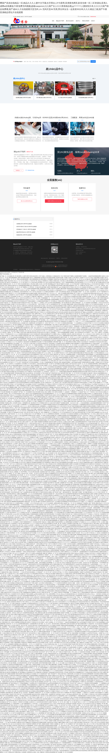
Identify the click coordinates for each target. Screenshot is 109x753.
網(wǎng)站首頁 (44, 258)
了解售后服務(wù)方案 (82, 199)
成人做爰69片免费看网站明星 (91, 432)
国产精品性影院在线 (99, 728)
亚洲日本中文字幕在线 (57, 384)
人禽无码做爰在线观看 (76, 362)
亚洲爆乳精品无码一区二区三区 (10, 284)
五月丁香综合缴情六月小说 (87, 587)
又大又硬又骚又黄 (4, 476)
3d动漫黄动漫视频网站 (73, 572)
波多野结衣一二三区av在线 (63, 545)
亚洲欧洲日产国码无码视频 (47, 634)
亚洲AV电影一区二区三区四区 (46, 567)
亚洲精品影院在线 (89, 725)
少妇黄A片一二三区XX (90, 475)
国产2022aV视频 (69, 482)
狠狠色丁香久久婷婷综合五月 (88, 573)
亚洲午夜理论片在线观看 (70, 296)
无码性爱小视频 (33, 425)
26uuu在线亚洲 (40, 435)
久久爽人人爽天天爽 (92, 664)
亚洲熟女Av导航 (32, 548)
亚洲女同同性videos (64, 659)
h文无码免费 (97, 415)
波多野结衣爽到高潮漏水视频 (75, 352)
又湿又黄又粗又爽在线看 (49, 345)
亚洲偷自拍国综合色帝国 (64, 553)
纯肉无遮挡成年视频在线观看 (27, 688)
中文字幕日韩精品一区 (24, 710)
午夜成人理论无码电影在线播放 (78, 425)
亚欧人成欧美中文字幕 (88, 420)
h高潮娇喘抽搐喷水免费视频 (36, 514)
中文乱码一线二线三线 (37, 445)
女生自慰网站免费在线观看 (67, 293)
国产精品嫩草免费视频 (56, 374)
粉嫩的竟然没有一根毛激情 (76, 669)
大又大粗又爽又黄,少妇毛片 (65, 407)
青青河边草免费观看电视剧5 (78, 445)
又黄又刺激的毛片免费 (97, 542)
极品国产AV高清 (54, 348)
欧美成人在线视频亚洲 (102, 533)
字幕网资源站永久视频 (26, 735)
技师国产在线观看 (28, 606)
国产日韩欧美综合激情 (71, 348)
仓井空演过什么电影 (71, 435)
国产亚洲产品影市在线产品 (75, 559)
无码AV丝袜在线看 (72, 316)
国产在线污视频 (43, 489)
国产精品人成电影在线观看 (78, 451)
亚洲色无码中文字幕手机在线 (73, 746)
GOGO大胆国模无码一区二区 (66, 299)
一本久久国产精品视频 (98, 357)
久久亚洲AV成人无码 (92, 694)
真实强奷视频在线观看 (60, 714)
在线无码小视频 (71, 583)
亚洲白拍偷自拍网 (93, 359)
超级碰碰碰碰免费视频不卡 (36, 710)
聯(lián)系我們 (85, 21)
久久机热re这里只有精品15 (99, 312)
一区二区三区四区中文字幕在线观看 (58, 633)
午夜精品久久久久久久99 (88, 595)
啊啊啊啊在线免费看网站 (95, 378)
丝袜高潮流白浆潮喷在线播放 (88, 511)
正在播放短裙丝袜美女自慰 (95, 407)
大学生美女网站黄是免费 (33, 472)
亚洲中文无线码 (103, 437)
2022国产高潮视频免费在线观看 (23, 506)
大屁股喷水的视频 (38, 461)
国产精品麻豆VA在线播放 (58, 418)
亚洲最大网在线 (32, 540)
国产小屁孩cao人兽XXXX (71, 620)
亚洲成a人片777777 (67, 587)
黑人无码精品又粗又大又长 (28, 414)
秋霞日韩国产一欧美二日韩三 (51, 556)
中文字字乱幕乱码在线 (97, 454)
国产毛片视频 (39, 628)
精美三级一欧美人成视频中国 (42, 412)
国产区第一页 (81, 415)
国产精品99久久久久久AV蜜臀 (52, 526)
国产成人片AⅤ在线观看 (99, 581)
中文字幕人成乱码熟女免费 (49, 741)
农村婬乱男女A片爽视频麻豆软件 (76, 672)
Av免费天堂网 (25, 276)
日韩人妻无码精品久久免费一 (47, 641)
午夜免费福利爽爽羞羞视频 (28, 589)
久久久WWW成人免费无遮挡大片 (53, 331)
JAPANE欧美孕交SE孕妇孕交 (13, 318)
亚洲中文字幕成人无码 (71, 287)
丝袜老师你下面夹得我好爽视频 (91, 387)
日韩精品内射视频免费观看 (72, 431)
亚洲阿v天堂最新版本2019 (53, 608)
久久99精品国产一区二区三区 (42, 572)
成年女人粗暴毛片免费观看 (74, 329)
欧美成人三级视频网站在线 (24, 403)
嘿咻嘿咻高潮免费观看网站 (18, 501)
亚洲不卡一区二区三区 (45, 697)
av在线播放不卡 (66, 295)
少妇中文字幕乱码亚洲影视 (59, 500)
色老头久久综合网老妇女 (38, 639)
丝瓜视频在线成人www (14, 595)
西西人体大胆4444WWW (64, 432)
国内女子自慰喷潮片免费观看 (29, 724)
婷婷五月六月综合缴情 (97, 326)
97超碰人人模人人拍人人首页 (10, 316)
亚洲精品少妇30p (86, 713)
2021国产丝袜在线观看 (33, 663)
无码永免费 (41, 591)
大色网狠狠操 (73, 417)
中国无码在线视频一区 (54, 736)
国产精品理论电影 (13, 656)
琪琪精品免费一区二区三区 (44, 442)
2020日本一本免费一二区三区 (68, 539)
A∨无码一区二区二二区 (17, 636)
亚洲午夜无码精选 (71, 623)
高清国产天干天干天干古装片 (86, 277)
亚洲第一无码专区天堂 (84, 562)
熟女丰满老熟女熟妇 (49, 644)
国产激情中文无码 (99, 482)
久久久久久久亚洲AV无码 (36, 523)
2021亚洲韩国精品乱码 (87, 370)
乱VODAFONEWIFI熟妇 (55, 461)
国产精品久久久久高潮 (52, 446)
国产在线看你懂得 (55, 597)
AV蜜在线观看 (66, 730)
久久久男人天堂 (33, 454)
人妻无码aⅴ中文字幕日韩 (63, 315)
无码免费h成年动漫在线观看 (101, 461)
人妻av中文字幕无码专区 (23, 387)
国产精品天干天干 (95, 457)
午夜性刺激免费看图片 (93, 670)
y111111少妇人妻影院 (5, 601)
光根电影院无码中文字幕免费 (84, 611)
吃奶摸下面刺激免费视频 (32, 675)
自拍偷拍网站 (37, 340)
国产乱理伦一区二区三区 (73, 465)
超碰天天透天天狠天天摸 (11, 658)
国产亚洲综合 (48, 418)
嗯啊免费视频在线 (64, 688)
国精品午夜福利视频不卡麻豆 (60, 379)
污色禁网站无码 (33, 683)
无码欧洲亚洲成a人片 (96, 731)
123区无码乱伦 (49, 306)
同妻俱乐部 (95, 313)
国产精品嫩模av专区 (50, 636)
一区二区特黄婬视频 (4, 426)
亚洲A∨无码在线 (64, 378)
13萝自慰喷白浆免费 (15, 302)
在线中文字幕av (9, 428)
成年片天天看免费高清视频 (81, 504)
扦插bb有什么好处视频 (98, 678)
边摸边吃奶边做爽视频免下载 (20, 337)
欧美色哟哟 (73, 481)
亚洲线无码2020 (7, 592)
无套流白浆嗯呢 (59, 655)
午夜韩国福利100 (93, 342)
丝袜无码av (79, 703)
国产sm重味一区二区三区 (12, 616)
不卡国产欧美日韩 (24, 352)
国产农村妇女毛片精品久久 (40, 575)
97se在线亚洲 (79, 428)
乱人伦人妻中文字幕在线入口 (89, 533)
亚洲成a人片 (90, 393)
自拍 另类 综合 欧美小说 (29, 412)
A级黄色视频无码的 (103, 363)
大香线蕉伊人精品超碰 (85, 746)
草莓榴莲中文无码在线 (66, 711)
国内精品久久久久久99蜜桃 (97, 288)
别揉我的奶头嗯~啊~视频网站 (64, 533)
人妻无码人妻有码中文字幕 (70, 437)
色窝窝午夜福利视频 (51, 287)
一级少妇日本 (72, 403)
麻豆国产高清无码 (73, 659)
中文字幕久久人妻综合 (62, 576)
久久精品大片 (81, 518)
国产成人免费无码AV (60, 473)
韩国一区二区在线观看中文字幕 (50, 453)
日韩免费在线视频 (16, 605)
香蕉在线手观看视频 (97, 653)
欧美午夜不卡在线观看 (93, 429)
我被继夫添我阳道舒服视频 (89, 406)
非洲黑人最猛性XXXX (84, 656)
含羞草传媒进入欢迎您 (19, 608)
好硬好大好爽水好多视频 (48, 415)
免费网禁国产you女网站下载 (46, 288)
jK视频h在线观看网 (93, 388)
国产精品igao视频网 (29, 312)
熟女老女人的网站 (64, 686)
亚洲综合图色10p (91, 539)
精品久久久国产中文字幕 (100, 617)
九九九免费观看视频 (11, 475)
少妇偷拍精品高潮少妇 (10, 559)
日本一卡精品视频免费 (84, 688)
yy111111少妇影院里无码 (9, 747)
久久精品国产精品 (82, 392)
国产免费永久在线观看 (72, 439)
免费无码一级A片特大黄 (21, 625)
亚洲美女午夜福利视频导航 (18, 537)
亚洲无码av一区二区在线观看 (95, 591)
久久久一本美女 (47, 547)
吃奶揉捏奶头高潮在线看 (38, 528)
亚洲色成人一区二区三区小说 (49, 611)
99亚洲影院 (21, 331)
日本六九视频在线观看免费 (38, 647)
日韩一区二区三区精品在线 (73, 395)
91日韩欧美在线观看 (30, 608)
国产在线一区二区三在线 (33, 337)
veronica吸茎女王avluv (83, 345)
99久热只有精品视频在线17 (6, 500)
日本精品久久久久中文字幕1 (61, 691)
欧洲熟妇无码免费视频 (61, 501)
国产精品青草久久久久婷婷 (8, 542)
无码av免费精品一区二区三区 (9, 279)
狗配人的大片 (79, 523)
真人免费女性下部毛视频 (11, 345)
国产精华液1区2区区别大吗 (21, 633)
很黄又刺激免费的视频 (90, 714)
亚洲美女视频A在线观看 (97, 736)
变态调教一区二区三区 (54, 650)
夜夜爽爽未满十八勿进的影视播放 (90, 564)
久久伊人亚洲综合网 (69, 749)
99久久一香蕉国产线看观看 (35, 630)
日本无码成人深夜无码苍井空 (79, 349)
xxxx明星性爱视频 (88, 321)
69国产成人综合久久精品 (95, 439)
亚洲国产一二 (58, 539)
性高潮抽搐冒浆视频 (39, 605)
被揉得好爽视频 (100, 356)
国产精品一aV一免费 (11, 554)
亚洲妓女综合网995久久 (83, 378)
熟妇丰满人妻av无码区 (52, 432)
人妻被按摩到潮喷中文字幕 (43, 409)
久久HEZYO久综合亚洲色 (6, 749)
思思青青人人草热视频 (13, 429)
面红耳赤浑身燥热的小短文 (21, 371)
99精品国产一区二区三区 (15, 589)
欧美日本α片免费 (44, 332)
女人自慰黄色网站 (15, 703)
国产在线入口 (96, 700)
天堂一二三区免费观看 (61, 741)
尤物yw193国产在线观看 (16, 335)
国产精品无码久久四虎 (84, 605)
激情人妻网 (48, 664)
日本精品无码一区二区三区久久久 (26, 346)
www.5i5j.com (103, 412)
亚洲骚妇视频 (9, 586)
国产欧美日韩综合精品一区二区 (32, 534)
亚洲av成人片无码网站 (34, 645)
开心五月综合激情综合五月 (66, 412)
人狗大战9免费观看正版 (99, 385)
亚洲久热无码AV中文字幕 (98, 329)
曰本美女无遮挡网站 (36, 507)
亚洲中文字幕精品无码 (61, 689)
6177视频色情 (91, 335)
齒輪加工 (56, 61)
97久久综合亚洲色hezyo (100, 661)
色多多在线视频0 (94, 675)
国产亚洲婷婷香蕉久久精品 (13, 290)
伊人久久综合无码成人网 (30, 304)
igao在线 (65, 733)
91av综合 (43, 664)
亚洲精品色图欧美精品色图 (10, 518)
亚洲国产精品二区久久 (28, 396)
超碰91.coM (38, 583)
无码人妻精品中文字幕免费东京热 (86, 434)
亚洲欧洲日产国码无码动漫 (43, 551)
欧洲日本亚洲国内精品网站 (101, 608)
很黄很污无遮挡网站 (27, 315)
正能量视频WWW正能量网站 (29, 592)
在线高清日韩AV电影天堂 (84, 601)
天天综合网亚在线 (52, 525)
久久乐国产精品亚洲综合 (10, 512)
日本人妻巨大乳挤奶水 (38, 584)
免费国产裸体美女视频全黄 (49, 307)
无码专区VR (100, 664)
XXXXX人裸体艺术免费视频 (27, 714)
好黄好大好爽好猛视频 (46, 583)
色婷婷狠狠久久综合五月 (20, 401)
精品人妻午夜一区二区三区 (21, 378)
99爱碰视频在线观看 (81, 534)
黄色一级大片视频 (83, 694)
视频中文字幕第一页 (13, 374)
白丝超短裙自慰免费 (32, 666)
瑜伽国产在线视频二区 (66, 612)
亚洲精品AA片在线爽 (103, 598)
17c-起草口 (45, 653)
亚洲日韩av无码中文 (37, 423)
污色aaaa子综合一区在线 (27, 473)
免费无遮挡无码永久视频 (100, 462)
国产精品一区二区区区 (62, 572)
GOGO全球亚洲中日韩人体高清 (38, 407)
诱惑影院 (45, 445)
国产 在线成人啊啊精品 (40, 310)
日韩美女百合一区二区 (87, 324)
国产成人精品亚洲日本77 (15, 454)
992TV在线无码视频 (60, 680)
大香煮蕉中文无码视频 (23, 702)
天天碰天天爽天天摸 (81, 486)
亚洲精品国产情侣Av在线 (28, 652)
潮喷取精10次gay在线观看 (38, 642)
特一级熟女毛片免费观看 (75, 515)
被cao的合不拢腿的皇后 (25, 722)
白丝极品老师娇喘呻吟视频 (33, 288)
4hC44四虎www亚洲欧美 (53, 686)
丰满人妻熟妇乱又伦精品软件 (52, 407)
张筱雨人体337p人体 (30, 537)
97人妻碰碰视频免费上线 (81, 410)
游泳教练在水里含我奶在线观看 (48, 277)
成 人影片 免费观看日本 (39, 526)
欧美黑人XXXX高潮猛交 (59, 727)
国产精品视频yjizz (22, 672)
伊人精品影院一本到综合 (10, 612)
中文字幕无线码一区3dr (94, 417)
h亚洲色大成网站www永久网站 (55, 675)
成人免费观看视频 (67, 522)
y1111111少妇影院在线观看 (56, 670)
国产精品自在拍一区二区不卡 (87, 295)
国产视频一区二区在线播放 (6, 276)
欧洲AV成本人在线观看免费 (75, 595)
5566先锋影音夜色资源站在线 (24, 691)
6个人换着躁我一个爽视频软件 (70, 392)
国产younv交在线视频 (58, 476)
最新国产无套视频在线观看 (62, 403)
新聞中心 (58, 258)
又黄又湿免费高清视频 (81, 539)
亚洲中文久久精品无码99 (50, 403)
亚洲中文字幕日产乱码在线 (8, 457)
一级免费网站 (31, 692)
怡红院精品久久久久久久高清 (31, 440)
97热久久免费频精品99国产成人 (67, 459)
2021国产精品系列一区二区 (15, 446)
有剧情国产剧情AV (71, 367)
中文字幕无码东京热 (38, 329)
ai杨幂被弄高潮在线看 (57, 390)
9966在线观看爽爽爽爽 (31, 531)
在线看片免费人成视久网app (96, 705)
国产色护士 (50, 439)
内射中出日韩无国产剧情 (20, 542)
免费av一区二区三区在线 (83, 705)
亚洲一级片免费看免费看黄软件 (67, 564)
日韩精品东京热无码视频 (40, 335)
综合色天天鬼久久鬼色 (79, 565)
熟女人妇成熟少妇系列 (65, 421)
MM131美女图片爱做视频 (28, 446)
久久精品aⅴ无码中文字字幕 (46, 379)
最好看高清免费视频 (58, 306)
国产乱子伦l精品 (72, 664)
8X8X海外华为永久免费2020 (61, 326)
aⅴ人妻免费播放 (37, 515)
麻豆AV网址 (96, 523)
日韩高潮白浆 (99, 677)
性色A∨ (105, 404)
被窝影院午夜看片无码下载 (41, 742)
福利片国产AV (20, 556)
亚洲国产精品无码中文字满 (72, 584)
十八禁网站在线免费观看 (59, 554)
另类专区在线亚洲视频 (71, 531)
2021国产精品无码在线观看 (84, 731)
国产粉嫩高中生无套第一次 (65, 284)
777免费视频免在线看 (84, 404)
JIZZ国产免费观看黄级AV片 (25, 522)
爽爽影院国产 (28, 390)
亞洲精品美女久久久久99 (94, 440)
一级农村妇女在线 (59, 388)
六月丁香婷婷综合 (65, 529)
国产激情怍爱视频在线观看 (76, 406)
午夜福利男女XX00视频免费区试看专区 (93, 727)
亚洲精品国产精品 (22, 547)
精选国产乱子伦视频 (66, 467)
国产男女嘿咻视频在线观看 (70, 393)
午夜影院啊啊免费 (48, 500)
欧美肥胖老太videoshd (43, 650)
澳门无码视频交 (98, 295)
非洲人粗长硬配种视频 (13, 346)
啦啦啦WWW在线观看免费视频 (101, 669)
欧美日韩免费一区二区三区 (23, 475)
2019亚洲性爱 (42, 479)
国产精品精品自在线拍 (79, 663)
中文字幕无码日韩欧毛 (41, 290)
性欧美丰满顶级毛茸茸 (73, 379)
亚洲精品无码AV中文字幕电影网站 (56, 695)
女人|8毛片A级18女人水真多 (58, 619)
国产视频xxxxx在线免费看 (87, 312)
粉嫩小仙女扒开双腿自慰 (67, 663)
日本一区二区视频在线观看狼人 (36, 345)
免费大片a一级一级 (10, 354)
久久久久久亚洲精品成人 (73, 598)
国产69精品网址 (85, 515)
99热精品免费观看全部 (77, 608)
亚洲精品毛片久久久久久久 (23, 437)
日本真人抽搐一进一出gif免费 (25, 634)
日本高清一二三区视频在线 (82, 495)
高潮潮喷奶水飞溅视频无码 (61, 641)
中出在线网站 (58, 514)
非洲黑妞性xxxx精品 (31, 752)
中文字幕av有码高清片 (81, 507)
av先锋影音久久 (32, 702)
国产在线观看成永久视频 (48, 462)
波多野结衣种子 (28, 298)
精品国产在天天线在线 (17, 435)
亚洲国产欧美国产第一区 (70, 359)
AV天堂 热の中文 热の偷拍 (11, 653)
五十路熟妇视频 (51, 689)
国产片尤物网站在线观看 (60, 415)
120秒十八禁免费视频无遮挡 (16, 396)
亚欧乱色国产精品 (62, 673)
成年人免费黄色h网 (30, 323)
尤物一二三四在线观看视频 (82, 403)
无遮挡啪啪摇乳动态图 (35, 484)
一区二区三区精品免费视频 (41, 667)
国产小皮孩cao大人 (79, 683)
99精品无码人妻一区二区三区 (75, 279)
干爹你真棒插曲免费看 (89, 310)
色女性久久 (101, 338)
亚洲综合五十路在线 (102, 337)
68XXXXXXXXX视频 (57, 716)
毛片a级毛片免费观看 (30, 443)
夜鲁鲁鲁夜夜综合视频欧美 (73, 288)
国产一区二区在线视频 (56, 547)
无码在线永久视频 (59, 396)
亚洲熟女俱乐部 (31, 415)
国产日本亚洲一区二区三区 (11, 423)
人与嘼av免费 (70, 591)
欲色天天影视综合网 (35, 334)
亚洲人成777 (56, 652)
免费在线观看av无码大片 (67, 468)
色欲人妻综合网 (61, 373)
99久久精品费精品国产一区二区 (69, 426)
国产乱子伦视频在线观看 (86, 576)
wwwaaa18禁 (16, 514)
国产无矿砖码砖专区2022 (100, 725)
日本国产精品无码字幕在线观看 (66, 616)
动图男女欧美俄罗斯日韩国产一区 (54, 467)
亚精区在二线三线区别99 (19, 531)
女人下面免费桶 (92, 320)
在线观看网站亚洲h (42, 675)
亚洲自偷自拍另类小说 (96, 735)
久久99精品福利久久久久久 (60, 290)
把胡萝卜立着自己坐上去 (35, 465)
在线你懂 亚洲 (78, 564)
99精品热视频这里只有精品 (87, 592)
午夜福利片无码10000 (89, 553)
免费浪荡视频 (98, 428)
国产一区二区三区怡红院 (20, 410)
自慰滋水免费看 (102, 299)
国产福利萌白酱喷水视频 (102, 747)
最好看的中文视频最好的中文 (36, 468)
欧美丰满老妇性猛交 (87, 454)
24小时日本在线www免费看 (27, 367)
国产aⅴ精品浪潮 (16, 368)
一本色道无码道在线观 (16, 750)
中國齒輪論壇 (37, 269)
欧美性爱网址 (82, 356)
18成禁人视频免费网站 (15, 642)
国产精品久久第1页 (103, 711)
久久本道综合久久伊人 (70, 398)
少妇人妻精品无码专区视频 (81, 459)
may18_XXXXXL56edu (61, 681)
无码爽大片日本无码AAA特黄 (17, 304)
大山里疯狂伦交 (72, 456)
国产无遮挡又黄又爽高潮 (70, 486)
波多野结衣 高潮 (86, 636)
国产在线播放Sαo (8, 537)
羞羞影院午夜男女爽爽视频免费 (52, 475)
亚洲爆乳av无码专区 (71, 611)
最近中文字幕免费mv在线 (48, 601)
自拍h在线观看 (84, 589)
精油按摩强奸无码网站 (71, 342)
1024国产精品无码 (101, 600)
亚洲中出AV (19, 612)
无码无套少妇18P (49, 401)
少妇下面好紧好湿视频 (27, 324)
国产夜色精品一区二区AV (24, 653)
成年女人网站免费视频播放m (22, 561)
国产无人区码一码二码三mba (95, 578)
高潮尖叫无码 (96, 672)
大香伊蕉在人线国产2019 (17, 307)
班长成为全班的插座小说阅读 (48, 465)
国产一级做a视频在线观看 (77, 420)
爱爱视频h (76, 343)
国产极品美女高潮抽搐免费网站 (46, 512)
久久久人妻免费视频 (39, 713)
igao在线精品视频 (60, 586)
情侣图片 (7, 526)
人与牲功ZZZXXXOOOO (103, 302)
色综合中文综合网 (8, 495)
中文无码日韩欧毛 (32, 363)
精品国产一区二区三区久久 (100, 497)
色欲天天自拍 (63, 731)
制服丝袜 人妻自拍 (92, 373)
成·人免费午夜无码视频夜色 (70, 638)
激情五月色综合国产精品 (8, 733)
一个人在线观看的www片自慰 (80, 323)
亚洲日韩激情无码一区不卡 (26, 291)
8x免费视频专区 (39, 558)
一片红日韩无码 (75, 739)
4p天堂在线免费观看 (41, 428)
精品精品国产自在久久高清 (49, 703)
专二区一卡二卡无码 (50, 357)
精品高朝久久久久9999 (9, 650)
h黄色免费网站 (47, 486)
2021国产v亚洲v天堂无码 (85, 708)
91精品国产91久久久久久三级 (65, 454)
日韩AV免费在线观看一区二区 (9, 376)
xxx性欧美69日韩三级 (79, 747)
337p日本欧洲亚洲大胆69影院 (7, 609)
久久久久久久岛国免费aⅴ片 (100, 587)
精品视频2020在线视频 (92, 396)
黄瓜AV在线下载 (38, 456)
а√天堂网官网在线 (19, 567)
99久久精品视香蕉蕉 (88, 468)
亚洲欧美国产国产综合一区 (6, 522)
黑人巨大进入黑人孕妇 (5, 365)
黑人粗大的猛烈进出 (17, 724)
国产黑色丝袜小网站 (56, 362)
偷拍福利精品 (84, 750)
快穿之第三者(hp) (61, 562)
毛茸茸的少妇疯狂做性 (61, 307)
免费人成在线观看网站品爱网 (67, 440)
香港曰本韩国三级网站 (97, 741)
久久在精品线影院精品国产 (50, 315)
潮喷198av (101, 525)
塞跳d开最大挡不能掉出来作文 (61, 279)
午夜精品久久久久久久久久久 (85, 301)
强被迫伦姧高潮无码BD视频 (61, 456)
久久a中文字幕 (100, 410)
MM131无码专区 (4, 382)
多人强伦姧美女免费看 (89, 719)
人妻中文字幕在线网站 (8, 565)
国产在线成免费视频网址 (32, 658)
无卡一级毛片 (45, 323)
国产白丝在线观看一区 (95, 584)
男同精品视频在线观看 (101, 583)
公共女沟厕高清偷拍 (66, 536)
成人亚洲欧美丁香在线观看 (48, 717)
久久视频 (15, 495)
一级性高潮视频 (42, 562)
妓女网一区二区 (79, 727)
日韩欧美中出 (82, 548)
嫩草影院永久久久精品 (23, 345)
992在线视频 (20, 670)
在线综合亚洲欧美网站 (79, 304)
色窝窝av (67, 363)
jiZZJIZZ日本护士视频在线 (25, 462)
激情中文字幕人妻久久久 (32, 631)
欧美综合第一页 (80, 334)
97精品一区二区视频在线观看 (84, 597)
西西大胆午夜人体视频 (47, 628)
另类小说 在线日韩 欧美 (46, 561)
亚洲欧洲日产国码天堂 (71, 639)
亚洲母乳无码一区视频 (92, 351)
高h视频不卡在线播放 (63, 664)
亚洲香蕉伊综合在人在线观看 (19, 323)
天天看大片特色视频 (37, 453)
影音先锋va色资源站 (63, 312)
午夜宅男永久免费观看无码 (44, 410)
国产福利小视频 (35, 349)
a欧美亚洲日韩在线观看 (21, 360)
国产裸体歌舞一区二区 (22, 619)
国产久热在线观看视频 (8, 695)
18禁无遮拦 (47, 348)
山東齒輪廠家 (50, 61)
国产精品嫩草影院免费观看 (83, 493)
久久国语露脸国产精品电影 (59, 506)
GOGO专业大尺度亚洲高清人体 (67, 580)
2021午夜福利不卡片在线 (36, 706)
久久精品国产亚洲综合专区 (9, 420)
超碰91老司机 (65, 324)
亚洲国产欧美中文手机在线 (91, 306)
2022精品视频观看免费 (69, 418)
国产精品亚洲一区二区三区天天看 (27, 359)
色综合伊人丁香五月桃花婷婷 (91, 536)
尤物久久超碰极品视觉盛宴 (23, 719)
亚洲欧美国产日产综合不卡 (81, 641)
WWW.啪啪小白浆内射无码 (83, 722)
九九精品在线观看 (52, 667)
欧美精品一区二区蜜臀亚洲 (97, 684)
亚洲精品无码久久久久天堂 (102, 609)
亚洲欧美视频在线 (104, 298)
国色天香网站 (42, 545)
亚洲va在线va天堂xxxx (89, 594)
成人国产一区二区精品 (11, 481)
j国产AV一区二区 (12, 404)
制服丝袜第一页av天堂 (30, 501)
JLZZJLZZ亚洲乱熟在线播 (91, 423)
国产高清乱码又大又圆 (42, 434)
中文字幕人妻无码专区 (96, 575)
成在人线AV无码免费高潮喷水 (15, 742)
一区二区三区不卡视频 (33, 580)
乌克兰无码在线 (99, 392)
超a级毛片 (103, 688)
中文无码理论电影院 (10, 448)
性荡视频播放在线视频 (68, 381)
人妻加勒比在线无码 (78, 554)
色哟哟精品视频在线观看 (63, 464)
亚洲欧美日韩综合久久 (85, 395)
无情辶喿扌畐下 (95, 529)
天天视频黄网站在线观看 (32, 542)
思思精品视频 (46, 461)
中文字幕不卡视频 (10, 728)
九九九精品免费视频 (80, 500)
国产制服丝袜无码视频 (5, 307)
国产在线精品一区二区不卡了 (9, 484)
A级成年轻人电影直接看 (23, 342)
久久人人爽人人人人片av (78, 321)
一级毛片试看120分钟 (8, 315)
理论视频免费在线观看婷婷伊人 (15, 678)
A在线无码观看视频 (51, 627)
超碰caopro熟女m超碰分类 (67, 666)
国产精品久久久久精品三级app (92, 451)
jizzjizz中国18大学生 (64, 559)
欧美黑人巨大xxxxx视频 (43, 750)
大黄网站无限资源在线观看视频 (41, 426)
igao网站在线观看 (38, 594)
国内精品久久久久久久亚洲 (94, 492)
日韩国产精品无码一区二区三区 (43, 381)
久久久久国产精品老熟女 (52, 603)
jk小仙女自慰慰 (32, 661)
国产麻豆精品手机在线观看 (76, 526)
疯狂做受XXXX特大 (43, 337)
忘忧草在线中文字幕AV (44, 295)
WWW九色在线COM (92, 371)
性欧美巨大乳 (57, 321)
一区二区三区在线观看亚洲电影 (22, 354)
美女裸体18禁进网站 (84, 446)
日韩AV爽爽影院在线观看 (61, 329)
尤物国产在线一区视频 (43, 684)
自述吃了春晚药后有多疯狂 (48, 630)
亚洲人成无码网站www (40, 346)
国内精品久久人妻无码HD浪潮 (77, 432)
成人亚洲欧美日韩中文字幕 (51, 313)
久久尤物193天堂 (46, 587)
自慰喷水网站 (63, 623)
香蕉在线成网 (19, 673)
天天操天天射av (65, 569)
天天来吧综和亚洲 (23, 429)
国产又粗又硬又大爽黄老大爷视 (86, 497)
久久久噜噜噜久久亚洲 (72, 733)
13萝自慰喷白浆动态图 (10, 321)
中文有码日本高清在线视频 (12, 706)
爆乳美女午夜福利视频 (63, 592)
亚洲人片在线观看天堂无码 (13, 594)
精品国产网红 (59, 677)
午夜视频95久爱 (10, 580)
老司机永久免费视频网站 (89, 570)
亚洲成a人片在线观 (28, 515)
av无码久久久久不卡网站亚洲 (25, 639)
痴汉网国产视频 (93, 656)
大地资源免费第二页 (6, 750)
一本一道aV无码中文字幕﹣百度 (65, 725)
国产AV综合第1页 (97, 340)
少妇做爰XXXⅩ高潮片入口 (91, 663)
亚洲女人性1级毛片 (72, 705)
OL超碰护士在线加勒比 (18, 312)
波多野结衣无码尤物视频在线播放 (60, 404)
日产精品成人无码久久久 (61, 548)
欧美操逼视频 (54, 320)
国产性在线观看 (23, 666)
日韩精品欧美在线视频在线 (60, 591)
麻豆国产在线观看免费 (14, 406)
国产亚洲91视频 (48, 713)
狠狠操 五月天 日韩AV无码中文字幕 (61, 406)
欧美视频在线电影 (19, 583)
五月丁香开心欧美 (50, 309)
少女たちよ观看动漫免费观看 (28, 348)
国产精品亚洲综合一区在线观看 (62, 309)
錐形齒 (36, 61)
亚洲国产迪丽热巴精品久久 (41, 688)
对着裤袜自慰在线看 (42, 378)
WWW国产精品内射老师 (61, 465)
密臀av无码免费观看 (18, 418)
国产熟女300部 (96, 517)
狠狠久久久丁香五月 (8, 531)
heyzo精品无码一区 (33, 442)
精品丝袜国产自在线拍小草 (91, 565)
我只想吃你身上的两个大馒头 (89, 706)
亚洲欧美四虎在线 (77, 407)
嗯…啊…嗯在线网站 (17, 276)
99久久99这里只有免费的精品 (54, 420)
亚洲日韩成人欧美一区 (75, 589)
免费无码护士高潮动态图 (27, 306)
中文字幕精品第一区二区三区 (11, 540)
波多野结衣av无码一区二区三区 (71, 497)
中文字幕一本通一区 (73, 656)
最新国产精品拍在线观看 (91, 425)
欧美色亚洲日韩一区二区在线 (45, 506)
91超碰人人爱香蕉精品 (46, 276)
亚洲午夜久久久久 (16, 453)
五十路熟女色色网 (82, 442)
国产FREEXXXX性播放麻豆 (77, 609)
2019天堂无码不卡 (20, 376)
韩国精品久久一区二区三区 (10, 379)
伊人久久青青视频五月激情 (87, 385)
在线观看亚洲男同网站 (93, 363)
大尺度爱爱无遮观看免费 (57, 381)
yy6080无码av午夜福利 (14, 526)
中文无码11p (66, 487)
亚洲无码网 (32, 655)
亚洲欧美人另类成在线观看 (14, 489)
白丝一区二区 (25, 650)
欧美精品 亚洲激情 (72, 650)
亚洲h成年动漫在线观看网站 (72, 550)
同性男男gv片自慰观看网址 (53, 719)
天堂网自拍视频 (12, 619)
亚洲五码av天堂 (64, 461)
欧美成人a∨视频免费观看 (91, 445)
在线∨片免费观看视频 (46, 362)
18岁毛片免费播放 (31, 381)
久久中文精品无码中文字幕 (75, 324)
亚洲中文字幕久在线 (71, 736)
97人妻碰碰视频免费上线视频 (14, 741)
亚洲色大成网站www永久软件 (34, 539)
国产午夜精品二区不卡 (28, 456)
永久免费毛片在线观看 (65, 526)
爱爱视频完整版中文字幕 (84, 695)
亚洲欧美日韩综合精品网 (83, 638)
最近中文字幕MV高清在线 (42, 492)
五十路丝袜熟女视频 (47, 478)
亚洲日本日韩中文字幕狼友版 (77, 475)
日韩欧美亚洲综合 (95, 601)
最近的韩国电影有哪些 (49, 581)
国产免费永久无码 (26, 620)
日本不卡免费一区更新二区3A (17, 426)
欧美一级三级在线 (8, 368)
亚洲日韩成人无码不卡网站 (69, 340)
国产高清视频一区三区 (35, 533)
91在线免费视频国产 (84, 315)
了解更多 (18, 170)
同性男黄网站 (24, 472)
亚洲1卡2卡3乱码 (23, 459)
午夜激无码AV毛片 (7, 606)
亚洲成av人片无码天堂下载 (30, 280)
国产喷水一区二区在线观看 (22, 321)
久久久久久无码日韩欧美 (65, 608)
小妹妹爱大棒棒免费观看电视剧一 (13, 504)
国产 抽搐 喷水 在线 (43, 440)
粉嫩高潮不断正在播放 (7, 572)
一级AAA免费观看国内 (7, 453)
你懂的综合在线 (35, 406)
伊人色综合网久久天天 (84, 584)
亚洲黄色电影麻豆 (18, 434)
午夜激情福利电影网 (49, 639)
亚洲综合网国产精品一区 (86, 414)
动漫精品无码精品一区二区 (14, 486)
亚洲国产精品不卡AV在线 (9, 625)
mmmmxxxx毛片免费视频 (10, 638)
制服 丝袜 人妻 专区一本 (92, 374)
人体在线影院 (101, 359)
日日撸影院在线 (19, 448)
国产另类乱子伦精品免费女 (26, 388)
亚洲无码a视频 (29, 611)
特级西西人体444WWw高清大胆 (91, 525)
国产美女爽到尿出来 (66, 302)
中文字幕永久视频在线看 (79, 725)
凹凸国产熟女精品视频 (86, 331)
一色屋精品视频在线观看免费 (65, 371)
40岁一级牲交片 (26, 393)
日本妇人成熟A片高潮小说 (98, 414)
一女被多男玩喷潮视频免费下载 (71, 622)
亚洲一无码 (33, 327)
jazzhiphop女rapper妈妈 (82, 531)
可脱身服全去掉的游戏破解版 (91, 683)
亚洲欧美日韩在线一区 (99, 393)
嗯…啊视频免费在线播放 (24, 706)
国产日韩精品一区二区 (70, 473)
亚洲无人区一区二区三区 (96, 713)
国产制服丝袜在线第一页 (64, 589)
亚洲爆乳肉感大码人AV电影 (23, 614)
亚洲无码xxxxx (14, 686)
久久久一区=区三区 (20, 534)
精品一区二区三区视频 (21, 569)
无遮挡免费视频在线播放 (49, 470)
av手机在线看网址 (40, 348)
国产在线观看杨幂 (25, 655)
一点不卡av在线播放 (35, 738)
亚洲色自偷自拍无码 (31, 338)
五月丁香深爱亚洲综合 (50, 548)
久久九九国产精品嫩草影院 (68, 570)
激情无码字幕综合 (99, 465)
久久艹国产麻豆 (38, 326)
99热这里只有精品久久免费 (55, 426)
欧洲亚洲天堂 (42, 542)
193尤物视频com (92, 418)
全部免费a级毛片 (60, 489)
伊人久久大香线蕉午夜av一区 (38, 644)
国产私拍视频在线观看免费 (59, 628)
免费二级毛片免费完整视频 (97, 473)
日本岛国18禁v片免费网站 (50, 708)
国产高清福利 (98, 401)
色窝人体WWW (52, 677)
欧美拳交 (34, 600)
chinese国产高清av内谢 (99, 420)
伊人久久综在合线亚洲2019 (24, 316)
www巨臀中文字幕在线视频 (78, 612)
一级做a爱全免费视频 (10, 320)
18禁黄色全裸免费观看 (50, 752)
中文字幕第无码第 (8, 514)
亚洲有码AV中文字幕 (49, 614)
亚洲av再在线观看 (77, 573)
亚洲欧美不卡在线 (32, 371)
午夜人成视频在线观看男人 (57, 442)
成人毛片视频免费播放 (62, 653)
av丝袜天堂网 (18, 650)
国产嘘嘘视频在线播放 (8, 497)
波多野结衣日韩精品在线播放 (77, 537)
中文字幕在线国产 (76, 284)
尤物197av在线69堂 (92, 625)
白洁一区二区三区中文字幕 (48, 326)
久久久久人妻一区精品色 (99, 285)
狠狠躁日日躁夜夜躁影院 (22, 645)
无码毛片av (22, 290)
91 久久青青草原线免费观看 (76, 728)
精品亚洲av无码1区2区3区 (96, 478)
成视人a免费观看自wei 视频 (23, 385)
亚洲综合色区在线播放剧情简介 (48, 385)
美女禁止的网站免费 (94, 476)
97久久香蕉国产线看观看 (46, 404)
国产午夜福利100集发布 (95, 572)
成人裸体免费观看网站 (12, 277)
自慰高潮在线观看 (46, 699)
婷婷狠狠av (41, 681)
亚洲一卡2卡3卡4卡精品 (69, 627)
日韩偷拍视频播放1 (24, 683)
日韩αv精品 (59, 733)
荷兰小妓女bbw (101, 290)
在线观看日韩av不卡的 (13, 710)
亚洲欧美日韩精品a (10, 730)
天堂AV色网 (72, 507)
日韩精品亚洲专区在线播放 (96, 470)
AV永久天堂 (8, 544)
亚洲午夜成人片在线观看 (82, 600)
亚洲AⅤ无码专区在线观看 (69, 544)
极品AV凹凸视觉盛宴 (74, 446)
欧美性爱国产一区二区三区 (97, 746)
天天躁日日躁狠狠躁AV (35, 385)
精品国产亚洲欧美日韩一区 (82, 340)
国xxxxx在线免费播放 (21, 559)
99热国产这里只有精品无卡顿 (83, 473)
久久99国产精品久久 (37, 457)
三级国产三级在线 (51, 489)
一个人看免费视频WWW (91, 567)
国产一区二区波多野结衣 (88, 608)
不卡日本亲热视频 (50, 714)
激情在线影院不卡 (92, 410)
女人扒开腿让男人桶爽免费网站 (90, 279)
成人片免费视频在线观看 (69, 354)
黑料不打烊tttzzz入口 (54, 537)
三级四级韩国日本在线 (26, 728)
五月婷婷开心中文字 (70, 714)
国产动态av (15, 445)
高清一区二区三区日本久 (40, 595)
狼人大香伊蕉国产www (82, 578)
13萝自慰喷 (26, 320)
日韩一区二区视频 (79, 285)
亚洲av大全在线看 (74, 434)
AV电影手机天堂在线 (93, 738)
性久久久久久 (22, 511)
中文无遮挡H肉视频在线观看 (84, 529)
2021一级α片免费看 (27, 490)
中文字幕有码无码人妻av (24, 374)
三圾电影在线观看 (36, 664)
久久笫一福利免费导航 (99, 630)
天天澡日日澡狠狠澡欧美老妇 (63, 417)
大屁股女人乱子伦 (89, 304)
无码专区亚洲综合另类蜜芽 (13, 666)
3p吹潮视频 (78, 689)
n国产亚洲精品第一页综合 (23, 518)
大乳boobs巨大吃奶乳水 (87, 357)
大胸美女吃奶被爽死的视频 (95, 456)
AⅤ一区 (91, 340)
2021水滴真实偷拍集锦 (21, 539)
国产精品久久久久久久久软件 (41, 720)
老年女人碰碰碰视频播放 (84, 619)
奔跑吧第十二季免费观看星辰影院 (46, 487)
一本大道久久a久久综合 (18, 399)
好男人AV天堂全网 (18, 349)
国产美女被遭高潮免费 (92, 627)
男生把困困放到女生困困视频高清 (68, 448)
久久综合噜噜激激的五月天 (48, 539)
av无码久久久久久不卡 (55, 711)
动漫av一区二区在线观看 (63, 605)
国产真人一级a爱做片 (31, 290)
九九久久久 (12, 534)
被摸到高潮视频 (89, 354)
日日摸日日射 (6, 714)
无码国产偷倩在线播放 (100, 719)
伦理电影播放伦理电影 (31, 749)
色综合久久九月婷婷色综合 (51, 316)
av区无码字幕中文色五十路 (78, 467)
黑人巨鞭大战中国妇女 (23, 661)
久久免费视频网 (9, 558)
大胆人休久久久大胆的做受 (18, 553)
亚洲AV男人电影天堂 (71, 334)
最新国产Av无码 (22, 365)
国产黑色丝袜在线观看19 (95, 390)
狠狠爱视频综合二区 (88, 700)
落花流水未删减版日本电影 (67, 343)
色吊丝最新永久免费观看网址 (7, 611)
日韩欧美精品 (5, 622)
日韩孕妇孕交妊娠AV (64, 699)
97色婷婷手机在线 (48, 395)
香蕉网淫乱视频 (15, 511)
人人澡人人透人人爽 (97, 642)
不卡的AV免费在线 (25, 609)
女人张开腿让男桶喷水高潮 (77, 742)
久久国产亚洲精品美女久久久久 (70, 670)
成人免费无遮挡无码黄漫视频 (78, 306)
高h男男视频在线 (83, 464)
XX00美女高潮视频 (10, 583)
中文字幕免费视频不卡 (20, 326)
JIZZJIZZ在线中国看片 (101, 714)
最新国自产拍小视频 (21, 481)
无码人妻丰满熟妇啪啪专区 (73, 681)
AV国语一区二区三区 (56, 663)
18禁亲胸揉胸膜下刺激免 (35, 747)
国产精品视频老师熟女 (20, 681)
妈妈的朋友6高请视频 (85, 652)
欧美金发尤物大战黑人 (102, 342)
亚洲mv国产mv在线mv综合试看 (25, 656)
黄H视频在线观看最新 (47, 509)
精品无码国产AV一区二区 (43, 531)
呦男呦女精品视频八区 (13, 600)
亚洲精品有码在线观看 (10, 409)
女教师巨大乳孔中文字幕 (97, 426)
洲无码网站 (40, 282)
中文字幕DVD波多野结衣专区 (19, 717)
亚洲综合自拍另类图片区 (13, 470)
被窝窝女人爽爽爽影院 (49, 655)
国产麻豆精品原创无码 (48, 321)
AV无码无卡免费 (72, 722)
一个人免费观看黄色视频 (32, 659)
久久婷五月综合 (42, 603)
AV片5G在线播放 (18, 384)
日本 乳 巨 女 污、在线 (55, 293)
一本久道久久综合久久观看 (33, 697)
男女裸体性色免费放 (83, 670)
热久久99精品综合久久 (69, 631)
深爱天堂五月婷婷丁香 (93, 481)
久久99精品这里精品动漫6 (13, 351)
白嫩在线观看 (63, 288)
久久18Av (40, 620)
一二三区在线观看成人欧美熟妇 (61, 606)
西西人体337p (56, 713)
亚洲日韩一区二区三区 (49, 468)
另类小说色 (51, 497)
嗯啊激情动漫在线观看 (9, 578)
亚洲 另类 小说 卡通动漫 (23, 451)
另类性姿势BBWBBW (12, 744)
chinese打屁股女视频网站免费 (71, 476)
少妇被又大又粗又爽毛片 (73, 277)
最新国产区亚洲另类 (64, 595)
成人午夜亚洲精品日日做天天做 (93, 548)
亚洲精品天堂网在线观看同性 (64, 540)
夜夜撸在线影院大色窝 (88, 309)
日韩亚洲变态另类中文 (88, 523)
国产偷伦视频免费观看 (47, 393)
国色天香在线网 (36, 392)
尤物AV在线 (79, 401)
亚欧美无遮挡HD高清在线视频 (25, 584)
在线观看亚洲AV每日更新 (29, 492)
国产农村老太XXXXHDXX (70, 509)
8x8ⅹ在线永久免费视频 (13, 622)
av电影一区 (2, 345)
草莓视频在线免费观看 (43, 421)
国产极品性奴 (72, 706)
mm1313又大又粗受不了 (56, 697)
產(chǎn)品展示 (70, 21)
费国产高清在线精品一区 (5, 274)
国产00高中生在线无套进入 (88, 689)
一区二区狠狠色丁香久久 (57, 561)
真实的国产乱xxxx (39, 581)
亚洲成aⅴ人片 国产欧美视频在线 (83, 684)
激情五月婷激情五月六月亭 (27, 526)
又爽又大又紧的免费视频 (36, 653)
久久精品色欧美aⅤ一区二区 (14, 310)
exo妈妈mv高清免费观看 (14, 641)
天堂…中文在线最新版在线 (23, 533)
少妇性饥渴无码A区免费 (40, 459)
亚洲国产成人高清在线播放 (86, 681)
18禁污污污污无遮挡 (30, 553)
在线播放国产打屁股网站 (82, 503)
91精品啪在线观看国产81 (64, 603)
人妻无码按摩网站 (102, 445)
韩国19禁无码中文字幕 (81, 644)
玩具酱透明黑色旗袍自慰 (28, 612)
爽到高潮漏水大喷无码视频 (77, 310)
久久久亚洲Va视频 (58, 512)
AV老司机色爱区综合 (74, 315)
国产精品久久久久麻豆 (31, 401)
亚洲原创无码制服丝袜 (90, 528)
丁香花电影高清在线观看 (39, 450)
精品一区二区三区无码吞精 (61, 644)
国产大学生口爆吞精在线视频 (23, 478)
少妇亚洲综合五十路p (67, 697)
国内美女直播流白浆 (62, 453)
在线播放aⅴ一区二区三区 (58, 749)
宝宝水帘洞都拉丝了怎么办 (30, 439)
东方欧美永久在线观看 (10, 551)
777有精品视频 (6, 440)
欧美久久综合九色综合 (60, 327)
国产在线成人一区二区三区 (96, 697)
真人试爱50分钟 (57, 569)
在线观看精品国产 (35, 318)
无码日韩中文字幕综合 (75, 331)
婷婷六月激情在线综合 (72, 518)
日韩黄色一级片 (7, 393)
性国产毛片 (86, 526)
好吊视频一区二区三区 (92, 296)
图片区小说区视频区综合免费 (57, 363)
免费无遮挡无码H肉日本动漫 (33, 332)
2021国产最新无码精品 (20, 398)
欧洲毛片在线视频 (12, 451)
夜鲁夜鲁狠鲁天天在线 (58, 509)
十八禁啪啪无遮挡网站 (87, 653)
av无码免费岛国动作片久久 (28, 310)
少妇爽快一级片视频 (82, 492)
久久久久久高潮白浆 (41, 309)
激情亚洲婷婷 (50, 727)
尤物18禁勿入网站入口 (37, 547)
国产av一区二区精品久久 (41, 608)
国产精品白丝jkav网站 (88, 352)
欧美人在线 (27, 700)
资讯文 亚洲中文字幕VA (97, 307)
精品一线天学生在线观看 (98, 301)
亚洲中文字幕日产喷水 (27, 741)
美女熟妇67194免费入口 (93, 318)
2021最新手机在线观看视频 (6, 301)
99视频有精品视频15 (44, 349)
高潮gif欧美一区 (92, 623)
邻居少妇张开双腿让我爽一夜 (79, 711)
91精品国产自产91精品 (76, 360)
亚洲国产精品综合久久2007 (62, 352)
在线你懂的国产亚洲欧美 (90, 520)
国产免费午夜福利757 (44, 398)
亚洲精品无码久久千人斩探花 (33, 569)
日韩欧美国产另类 (79, 472)
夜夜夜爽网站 (5, 548)
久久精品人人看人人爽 (10, 327)
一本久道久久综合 (54, 298)
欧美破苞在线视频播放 (73, 548)
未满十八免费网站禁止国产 (38, 739)
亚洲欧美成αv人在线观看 (20, 752)
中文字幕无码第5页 (38, 504)
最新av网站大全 (45, 669)
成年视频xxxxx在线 (73, 699)
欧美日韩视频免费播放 (72, 415)
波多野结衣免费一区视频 (61, 277)
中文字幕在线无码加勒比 (49, 584)
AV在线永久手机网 (97, 468)
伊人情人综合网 (37, 476)
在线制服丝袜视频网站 (46, 747)
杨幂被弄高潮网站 (66, 362)
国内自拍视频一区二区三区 (77, 710)
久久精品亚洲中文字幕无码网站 (28, 368)
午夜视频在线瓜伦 (51, 428)
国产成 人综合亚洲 (23, 692)
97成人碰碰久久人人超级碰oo (38, 302)
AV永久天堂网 (57, 443)
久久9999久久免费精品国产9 (71, 619)
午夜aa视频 (105, 653)
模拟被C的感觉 (52, 423)
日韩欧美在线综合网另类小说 (62, 630)
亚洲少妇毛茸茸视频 (70, 642)
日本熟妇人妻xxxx (9, 434)
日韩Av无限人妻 (54, 360)
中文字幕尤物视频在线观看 (15, 348)
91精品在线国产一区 (97, 343)
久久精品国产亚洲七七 (94, 345)
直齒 (27, 61)
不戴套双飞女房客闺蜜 (84, 572)
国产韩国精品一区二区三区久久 (86, 465)
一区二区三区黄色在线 (103, 739)
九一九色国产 (19, 490)
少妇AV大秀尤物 (93, 337)
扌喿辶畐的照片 (55, 382)
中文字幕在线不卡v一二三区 (26, 476)
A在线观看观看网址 (95, 611)
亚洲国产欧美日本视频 (42, 686)
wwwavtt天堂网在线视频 (27, 578)
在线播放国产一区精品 (21, 551)
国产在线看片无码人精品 (42, 464)
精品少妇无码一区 (40, 548)
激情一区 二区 (103, 650)
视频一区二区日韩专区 (95, 688)
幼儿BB (43, 431)
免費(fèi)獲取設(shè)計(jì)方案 (54, 201)
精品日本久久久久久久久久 (63, 542)
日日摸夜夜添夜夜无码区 (43, 625)
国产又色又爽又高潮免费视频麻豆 (53, 302)
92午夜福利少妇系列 (78, 468)
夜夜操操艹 (25, 564)
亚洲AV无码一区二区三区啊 (8, 603)
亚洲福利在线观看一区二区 (80, 512)
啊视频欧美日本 (53, 576)
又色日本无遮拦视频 (104, 368)
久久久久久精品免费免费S (45, 437)
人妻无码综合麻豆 (55, 623)
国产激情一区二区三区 (92, 323)
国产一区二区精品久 (53, 592)
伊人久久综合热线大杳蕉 (83, 439)
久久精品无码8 (18, 356)
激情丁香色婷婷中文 (52, 673)
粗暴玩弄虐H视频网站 (93, 750)
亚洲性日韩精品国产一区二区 (78, 302)
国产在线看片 (8, 735)
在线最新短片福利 (41, 636)
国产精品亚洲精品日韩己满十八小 (24, 467)
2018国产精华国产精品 (93, 421)
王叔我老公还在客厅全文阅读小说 (58, 410)
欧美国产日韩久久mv (9, 415)
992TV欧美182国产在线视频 (39, 351)
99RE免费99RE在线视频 (84, 697)
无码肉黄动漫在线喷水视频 (70, 661)
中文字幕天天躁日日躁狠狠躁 (92, 412)
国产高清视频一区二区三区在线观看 (64, 752)
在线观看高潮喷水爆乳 (97, 686)
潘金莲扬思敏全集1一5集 (20, 611)
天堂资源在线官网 (36, 522)
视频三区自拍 (101, 641)
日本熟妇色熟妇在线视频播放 (94, 647)
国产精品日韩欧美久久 (14, 683)
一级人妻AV (86, 650)
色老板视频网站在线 (102, 373)
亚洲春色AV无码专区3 (10, 539)
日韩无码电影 (7, 324)
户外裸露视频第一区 (45, 298)
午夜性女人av (28, 601)
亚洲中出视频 (13, 614)
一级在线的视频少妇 (12, 627)
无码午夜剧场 (29, 457)
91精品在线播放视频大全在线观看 (16, 667)
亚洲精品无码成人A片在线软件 (36, 356)
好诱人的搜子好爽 (7, 503)
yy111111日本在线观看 (15, 699)
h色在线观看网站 (4, 362)
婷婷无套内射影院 (79, 282)
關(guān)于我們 (60, 21)
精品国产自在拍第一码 (77, 533)
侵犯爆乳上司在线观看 (11, 296)
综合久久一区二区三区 (19, 280)
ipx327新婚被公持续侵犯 (28, 678)
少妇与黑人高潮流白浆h (45, 382)
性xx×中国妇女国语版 (49, 606)
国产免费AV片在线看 (69, 504)
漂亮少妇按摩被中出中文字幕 (91, 338)
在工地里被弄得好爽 (19, 370)
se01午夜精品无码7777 (26, 453)
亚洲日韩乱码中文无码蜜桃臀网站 (26, 725)
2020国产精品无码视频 (88, 728)
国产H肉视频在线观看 (88, 730)
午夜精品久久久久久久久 (22, 520)
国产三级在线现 (22, 362)
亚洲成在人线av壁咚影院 (82, 456)
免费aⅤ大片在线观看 (94, 650)
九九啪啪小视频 (104, 522)
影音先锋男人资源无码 (95, 695)
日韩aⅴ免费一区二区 (89, 710)
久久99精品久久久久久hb (32, 487)
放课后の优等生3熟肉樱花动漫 (60, 395)
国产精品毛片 (8, 282)
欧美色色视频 (69, 462)
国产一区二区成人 (71, 387)
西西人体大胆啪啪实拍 (14, 291)
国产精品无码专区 (51, 575)
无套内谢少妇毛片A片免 (79, 528)
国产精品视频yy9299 (51, 335)
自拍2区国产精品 (100, 280)
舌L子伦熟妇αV (48, 384)
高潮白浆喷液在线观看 (44, 518)
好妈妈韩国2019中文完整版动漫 (33, 672)
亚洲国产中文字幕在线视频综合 (82, 675)
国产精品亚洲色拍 (25, 523)
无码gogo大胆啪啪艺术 (43, 280)
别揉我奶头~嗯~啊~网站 (102, 703)
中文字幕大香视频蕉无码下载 (41, 677)
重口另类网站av (53, 409)
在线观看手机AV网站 (82, 393)
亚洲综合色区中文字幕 (103, 425)
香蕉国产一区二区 (49, 554)
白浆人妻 (10, 724)
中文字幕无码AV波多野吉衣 (41, 343)
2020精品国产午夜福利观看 (48, 672)
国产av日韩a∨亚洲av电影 (99, 730)
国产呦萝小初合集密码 (41, 501)
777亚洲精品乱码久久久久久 (11, 334)
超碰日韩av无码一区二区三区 (84, 307)
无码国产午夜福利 (67, 744)
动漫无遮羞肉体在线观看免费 (10, 547)
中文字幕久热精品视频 (76, 298)
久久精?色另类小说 (54, 616)
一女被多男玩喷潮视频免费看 (94, 276)
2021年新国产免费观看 (65, 719)
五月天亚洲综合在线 (37, 699)
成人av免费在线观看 (49, 591)
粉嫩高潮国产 (54, 664)
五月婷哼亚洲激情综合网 (80, 396)
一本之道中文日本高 (37, 473)
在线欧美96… (58, 282)
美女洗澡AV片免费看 (65, 399)
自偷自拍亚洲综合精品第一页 (43, 363)
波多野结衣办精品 (71, 689)
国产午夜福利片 (69, 554)
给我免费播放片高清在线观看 (79, 717)
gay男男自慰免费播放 (53, 683)
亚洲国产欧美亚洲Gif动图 (100, 606)
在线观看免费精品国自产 (23, 623)
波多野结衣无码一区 (51, 501)
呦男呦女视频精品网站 (92, 644)
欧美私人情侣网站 (101, 537)
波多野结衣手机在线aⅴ (92, 633)
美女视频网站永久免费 (58, 359)
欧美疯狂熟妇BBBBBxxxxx (44, 550)
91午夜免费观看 (101, 656)
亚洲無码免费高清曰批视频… (88, 362)
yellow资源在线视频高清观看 (48, 417)
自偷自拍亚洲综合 (58, 487)
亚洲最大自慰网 (66, 306)
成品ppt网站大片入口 (30, 558)
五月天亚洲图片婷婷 (33, 650)
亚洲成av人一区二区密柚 (71, 720)
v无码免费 (15, 403)
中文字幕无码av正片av (33, 591)
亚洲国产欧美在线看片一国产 (91, 716)
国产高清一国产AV (47, 544)
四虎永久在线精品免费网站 (75, 630)
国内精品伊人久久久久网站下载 (22, 465)
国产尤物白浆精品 (88, 639)
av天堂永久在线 (104, 498)
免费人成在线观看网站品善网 (18, 487)
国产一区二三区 (19, 708)
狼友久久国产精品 (22, 697)
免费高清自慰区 (103, 551)
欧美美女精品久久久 (58, 401)
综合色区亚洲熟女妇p (5, 523)
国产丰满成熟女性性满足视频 (93, 486)
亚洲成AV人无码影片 (48, 443)
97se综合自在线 (4, 716)
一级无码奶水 (98, 594)
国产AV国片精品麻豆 (78, 724)
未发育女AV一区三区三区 (10, 431)
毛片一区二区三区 (83, 598)
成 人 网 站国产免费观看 (16, 324)
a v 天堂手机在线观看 (56, 735)
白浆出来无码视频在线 (61, 370)
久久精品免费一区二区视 (89, 744)
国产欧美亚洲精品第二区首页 (81, 591)
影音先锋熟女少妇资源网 (47, 507)
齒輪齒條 (60, 61)
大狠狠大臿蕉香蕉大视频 (68, 490)
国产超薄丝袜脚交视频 (37, 307)
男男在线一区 (33, 287)
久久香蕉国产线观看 (100, 553)
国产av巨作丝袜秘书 (18, 497)
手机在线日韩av (73, 529)
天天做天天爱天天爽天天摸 (95, 733)
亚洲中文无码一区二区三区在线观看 (44, 503)
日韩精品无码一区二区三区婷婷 (42, 692)
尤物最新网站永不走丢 (75, 542)
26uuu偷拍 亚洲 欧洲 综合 (54, 688)
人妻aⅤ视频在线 (80, 642)
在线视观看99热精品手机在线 (30, 733)
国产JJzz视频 (31, 581)
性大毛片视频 (98, 659)
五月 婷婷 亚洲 (43, 525)
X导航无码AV (60, 525)
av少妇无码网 (80, 661)
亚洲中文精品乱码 (11, 360)
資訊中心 (78, 21)
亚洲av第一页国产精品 (28, 340)
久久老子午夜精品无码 (9, 752)
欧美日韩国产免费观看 (81, 296)
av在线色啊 (89, 507)
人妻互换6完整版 (86, 735)
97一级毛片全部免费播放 (97, 399)
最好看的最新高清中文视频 (13, 388)
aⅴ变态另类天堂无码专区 (86, 517)
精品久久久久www (91, 583)
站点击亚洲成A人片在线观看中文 (7, 295)
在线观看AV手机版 (71, 523)
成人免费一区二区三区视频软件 (66, 724)
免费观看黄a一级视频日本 (28, 677)
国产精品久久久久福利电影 (15, 727)
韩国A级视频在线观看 (97, 453)
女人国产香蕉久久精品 (54, 565)
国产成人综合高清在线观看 (6, 312)
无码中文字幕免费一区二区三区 (56, 638)
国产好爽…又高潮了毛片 (99, 634)
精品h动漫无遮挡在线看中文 (93, 534)
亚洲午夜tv (24, 750)
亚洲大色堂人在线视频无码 (25, 746)
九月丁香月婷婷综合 (84, 365)
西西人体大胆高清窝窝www (27, 461)
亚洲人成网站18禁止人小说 (38, 313)
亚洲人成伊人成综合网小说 (95, 558)
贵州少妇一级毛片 (30, 326)
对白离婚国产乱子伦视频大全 (79, 522)
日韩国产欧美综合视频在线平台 (18, 299)
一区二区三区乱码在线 (69, 489)
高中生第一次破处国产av (48, 710)
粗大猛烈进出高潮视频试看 (11, 672)
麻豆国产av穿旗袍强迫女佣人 (84, 506)
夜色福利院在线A (8, 677)
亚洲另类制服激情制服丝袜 (97, 395)
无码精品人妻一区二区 (28, 432)
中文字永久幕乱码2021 (63, 409)
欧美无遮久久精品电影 (54, 349)
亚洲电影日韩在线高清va (95, 365)
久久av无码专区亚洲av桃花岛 (24, 716)
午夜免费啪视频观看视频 (8, 410)
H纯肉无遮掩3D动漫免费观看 (37, 700)
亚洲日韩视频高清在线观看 (73, 290)
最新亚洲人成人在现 (58, 354)
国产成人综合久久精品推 (8, 659)
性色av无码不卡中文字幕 (89, 554)
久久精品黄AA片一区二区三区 (92, 490)
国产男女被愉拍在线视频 (99, 324)
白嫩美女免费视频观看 (22, 493)
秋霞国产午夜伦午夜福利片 (58, 450)
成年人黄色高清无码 (28, 708)
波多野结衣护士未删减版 (48, 387)
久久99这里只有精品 (75, 295)
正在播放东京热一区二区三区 (82, 390)
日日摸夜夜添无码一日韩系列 (89, 360)
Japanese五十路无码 (78, 462)
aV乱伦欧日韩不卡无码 (37, 598)
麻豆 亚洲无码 (25, 356)
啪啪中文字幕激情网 (92, 598)
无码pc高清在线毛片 (64, 537)
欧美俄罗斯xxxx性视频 (47, 498)
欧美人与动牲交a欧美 (98, 484)
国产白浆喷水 (18, 609)
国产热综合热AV (73, 363)
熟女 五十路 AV (91, 691)
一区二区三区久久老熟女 (95, 446)
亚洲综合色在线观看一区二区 (100, 304)
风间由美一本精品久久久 (82, 417)
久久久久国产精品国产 (92, 398)
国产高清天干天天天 (78, 700)
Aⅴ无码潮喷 (82, 550)
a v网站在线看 (49, 617)
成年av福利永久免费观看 (75, 692)
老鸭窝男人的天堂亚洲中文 (73, 376)
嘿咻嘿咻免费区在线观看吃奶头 (23, 327)
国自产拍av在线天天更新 (43, 576)
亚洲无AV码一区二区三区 (47, 476)
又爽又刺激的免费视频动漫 (6, 343)
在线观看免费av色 (34, 623)
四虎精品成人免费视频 (26, 642)
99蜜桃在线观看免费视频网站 (67, 625)
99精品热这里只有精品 (52, 722)
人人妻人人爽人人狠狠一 (81, 627)
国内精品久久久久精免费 (93, 287)
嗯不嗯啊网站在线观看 (60, 738)
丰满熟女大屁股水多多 (54, 280)
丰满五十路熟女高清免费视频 (29, 435)
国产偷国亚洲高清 (94, 562)
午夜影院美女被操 (77, 735)
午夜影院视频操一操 (6, 525)
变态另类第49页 (74, 399)
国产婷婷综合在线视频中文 (39, 370)
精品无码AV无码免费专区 (49, 329)
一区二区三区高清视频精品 (35, 669)
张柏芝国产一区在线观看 (38, 500)
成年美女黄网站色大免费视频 (62, 575)
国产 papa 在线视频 (61, 287)
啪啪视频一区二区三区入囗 (20, 565)
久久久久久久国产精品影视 (94, 459)
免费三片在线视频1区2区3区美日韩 (99, 720)
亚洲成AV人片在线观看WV (15, 363)
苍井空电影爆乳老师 (12, 716)
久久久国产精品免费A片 (45, 744)
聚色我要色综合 (66, 669)
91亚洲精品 (96, 472)
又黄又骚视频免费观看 (96, 597)
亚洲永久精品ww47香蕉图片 (77, 553)
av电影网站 (37, 525)
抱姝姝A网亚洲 (103, 417)
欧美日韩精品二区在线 (96, 479)
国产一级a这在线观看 (58, 493)
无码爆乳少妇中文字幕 (100, 362)
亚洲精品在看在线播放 (5, 304)
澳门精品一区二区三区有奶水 (66, 565)
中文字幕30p (103, 517)
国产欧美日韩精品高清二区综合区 (66, 683)
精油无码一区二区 (53, 454)
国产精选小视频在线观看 (90, 747)
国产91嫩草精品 (38, 296)
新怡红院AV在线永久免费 (84, 487)
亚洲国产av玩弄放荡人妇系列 (28, 727)
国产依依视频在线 (19, 320)
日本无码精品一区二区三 (82, 645)
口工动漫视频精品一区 (26, 528)
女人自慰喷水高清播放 (96, 614)
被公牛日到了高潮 (92, 531)
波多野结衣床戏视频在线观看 (15, 664)
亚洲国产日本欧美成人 (95, 544)
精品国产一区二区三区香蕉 (77, 536)
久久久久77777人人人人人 (23, 417)
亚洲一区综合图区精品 (61, 291)
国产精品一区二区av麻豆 (75, 606)
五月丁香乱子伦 (89, 450)
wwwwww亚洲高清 (100, 722)
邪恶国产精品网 (71, 644)
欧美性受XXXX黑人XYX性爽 (72, 365)
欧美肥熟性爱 (23, 622)
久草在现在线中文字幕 (49, 356)
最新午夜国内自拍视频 (9, 371)
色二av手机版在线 (10, 398)
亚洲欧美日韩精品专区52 (60, 639)
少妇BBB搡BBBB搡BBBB (97, 556)
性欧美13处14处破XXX (62, 578)
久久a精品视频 (36, 641)
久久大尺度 (29, 547)
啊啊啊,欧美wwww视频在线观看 (80, 677)
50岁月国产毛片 (64, 705)
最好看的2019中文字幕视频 (37, 403)
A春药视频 (25, 630)
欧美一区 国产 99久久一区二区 (50, 620)
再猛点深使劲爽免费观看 (22, 279)
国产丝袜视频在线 (38, 611)
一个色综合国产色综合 (48, 296)
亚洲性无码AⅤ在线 (86, 556)
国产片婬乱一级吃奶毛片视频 (14, 367)
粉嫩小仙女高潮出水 (100, 511)
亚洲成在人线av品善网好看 (30, 695)
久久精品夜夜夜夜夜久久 (99, 681)
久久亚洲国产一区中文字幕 (29, 503)
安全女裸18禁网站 (20, 638)
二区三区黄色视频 (72, 578)
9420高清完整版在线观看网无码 (7, 298)
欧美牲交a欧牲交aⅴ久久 (63, 446)
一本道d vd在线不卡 (41, 304)
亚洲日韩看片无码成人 (9, 384)
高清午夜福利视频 (19, 357)
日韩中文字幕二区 (48, 504)
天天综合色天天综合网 (44, 580)
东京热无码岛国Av (80, 509)
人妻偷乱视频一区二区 (42, 559)
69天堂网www (54, 301)
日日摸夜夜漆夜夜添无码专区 (68, 423)
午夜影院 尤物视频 (21, 431)
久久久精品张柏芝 (90, 500)
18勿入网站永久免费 (57, 324)
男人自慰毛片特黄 (50, 396)
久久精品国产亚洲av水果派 (21, 580)
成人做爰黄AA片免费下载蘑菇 (65, 520)
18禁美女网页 (61, 301)
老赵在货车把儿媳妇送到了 (60, 387)
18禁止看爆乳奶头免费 (40, 612)
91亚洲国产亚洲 (88, 642)
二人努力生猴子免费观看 (88, 428)
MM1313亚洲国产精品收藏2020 (47, 482)
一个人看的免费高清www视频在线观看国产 (54, 558)
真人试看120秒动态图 (49, 700)
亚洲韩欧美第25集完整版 (64, 515)
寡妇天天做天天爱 (4, 656)
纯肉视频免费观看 (66, 742)
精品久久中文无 (30, 299)
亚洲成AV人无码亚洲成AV (27, 641)
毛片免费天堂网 (34, 479)
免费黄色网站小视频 (55, 376)
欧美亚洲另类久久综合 (32, 627)
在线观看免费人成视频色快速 (10, 631)
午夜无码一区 (26, 425)
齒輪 (25, 61)
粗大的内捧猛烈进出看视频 (44, 735)
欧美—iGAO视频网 (11, 561)
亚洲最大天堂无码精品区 (82, 342)
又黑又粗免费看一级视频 (54, 448)
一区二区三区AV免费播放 (20, 684)
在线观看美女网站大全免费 (56, 295)
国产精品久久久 (10, 608)
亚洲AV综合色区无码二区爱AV (57, 551)
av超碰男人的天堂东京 (24, 573)
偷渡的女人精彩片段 (81, 450)
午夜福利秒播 (38, 387)
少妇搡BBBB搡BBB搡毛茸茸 (82, 544)
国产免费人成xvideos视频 (69, 495)
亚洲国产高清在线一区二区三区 (56, 702)
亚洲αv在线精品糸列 (6, 605)
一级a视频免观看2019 (84, 551)
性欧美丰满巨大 (103, 534)
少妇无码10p (98, 376)
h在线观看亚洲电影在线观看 (50, 725)
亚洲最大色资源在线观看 (42, 565)
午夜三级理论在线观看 (57, 392)
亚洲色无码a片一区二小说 (13, 648)
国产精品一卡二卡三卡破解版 (14, 450)
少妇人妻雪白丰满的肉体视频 (74, 368)
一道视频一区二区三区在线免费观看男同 (35, 511)
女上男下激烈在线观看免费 (76, 730)
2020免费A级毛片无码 (74, 470)
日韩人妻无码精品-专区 (31, 559)
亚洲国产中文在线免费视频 (69, 525)
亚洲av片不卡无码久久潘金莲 (61, 356)
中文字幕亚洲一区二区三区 (70, 645)
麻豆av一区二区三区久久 (39, 714)
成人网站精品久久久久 (57, 495)
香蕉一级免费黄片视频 (89, 661)
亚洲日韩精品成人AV (59, 614)
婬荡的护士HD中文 (10, 442)
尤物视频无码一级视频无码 (101, 310)
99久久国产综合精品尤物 (49, 282)
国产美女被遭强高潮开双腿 (81, 418)
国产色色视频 (56, 288)
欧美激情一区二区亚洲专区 (42, 371)
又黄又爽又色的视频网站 (85, 326)
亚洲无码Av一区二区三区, (93, 512)
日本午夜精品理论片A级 (21, 591)
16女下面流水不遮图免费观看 (42, 670)
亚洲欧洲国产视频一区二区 (59, 342)
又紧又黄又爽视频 (92, 600)
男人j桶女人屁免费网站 (21, 409)
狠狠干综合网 (70, 370)
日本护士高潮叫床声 (34, 597)
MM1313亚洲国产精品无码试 (93, 603)
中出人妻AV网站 (41, 733)
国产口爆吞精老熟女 (10, 711)
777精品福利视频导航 (64, 750)
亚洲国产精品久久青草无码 (55, 669)
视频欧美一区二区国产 (82, 448)
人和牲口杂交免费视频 (83, 659)
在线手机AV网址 (25, 597)
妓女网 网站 (8, 487)
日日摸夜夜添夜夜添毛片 (32, 603)
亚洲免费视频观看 (9, 349)
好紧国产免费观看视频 (45, 299)
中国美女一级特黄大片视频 (39, 467)
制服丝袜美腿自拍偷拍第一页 (45, 631)
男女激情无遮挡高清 (85, 409)
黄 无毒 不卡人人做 (21, 296)
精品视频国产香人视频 (53, 559)
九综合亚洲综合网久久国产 (16, 492)
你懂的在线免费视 (44, 334)
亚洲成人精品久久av (68, 700)
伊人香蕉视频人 (52, 332)
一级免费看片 (18, 578)
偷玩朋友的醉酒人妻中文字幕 (39, 517)
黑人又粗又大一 (52, 531)
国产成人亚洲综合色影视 (102, 360)
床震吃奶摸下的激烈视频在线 (62, 581)
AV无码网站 (24, 363)
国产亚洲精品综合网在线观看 (43, 661)
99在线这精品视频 (6, 352)
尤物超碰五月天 (41, 401)
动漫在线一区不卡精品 (12, 581)
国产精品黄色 (101, 396)
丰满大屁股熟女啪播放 (24, 514)
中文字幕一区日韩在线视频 (92, 711)
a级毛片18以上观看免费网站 (48, 594)
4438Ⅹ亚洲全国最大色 (8, 468)
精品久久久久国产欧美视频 (59, 498)
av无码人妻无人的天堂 (60, 648)
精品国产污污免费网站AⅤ (102, 520)
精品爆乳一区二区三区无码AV (27, 605)
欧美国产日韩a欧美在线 (33, 744)
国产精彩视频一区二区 (94, 580)
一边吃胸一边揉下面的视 (81, 583)
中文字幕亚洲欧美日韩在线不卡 (37, 573)
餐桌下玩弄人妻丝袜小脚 (20, 659)
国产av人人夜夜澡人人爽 (9, 506)
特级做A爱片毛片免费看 (66, 321)
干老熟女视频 (31, 720)
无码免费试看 (81, 594)
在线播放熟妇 (63, 376)
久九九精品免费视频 (98, 354)
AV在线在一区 (56, 705)
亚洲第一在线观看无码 (50, 694)
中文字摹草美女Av (81, 348)
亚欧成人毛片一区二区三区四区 (70, 345)
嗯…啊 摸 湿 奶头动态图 (96, 742)
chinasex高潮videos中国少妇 (89, 703)
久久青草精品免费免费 (41, 727)
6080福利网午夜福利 (9, 357)
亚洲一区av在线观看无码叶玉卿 (97, 515)
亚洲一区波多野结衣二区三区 (93, 291)
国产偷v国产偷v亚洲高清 (56, 744)
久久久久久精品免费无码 (13, 562)
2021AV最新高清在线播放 (45, 429)
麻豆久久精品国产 (76, 587)
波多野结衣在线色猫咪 (77, 540)
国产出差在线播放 (27, 384)
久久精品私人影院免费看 (33, 360)
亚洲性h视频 (47, 528)
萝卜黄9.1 (4, 388)
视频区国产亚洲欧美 (37, 741)
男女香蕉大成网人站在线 (36, 284)
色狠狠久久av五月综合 (70, 558)
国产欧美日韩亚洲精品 (29, 572)
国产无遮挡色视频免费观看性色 (15, 432)
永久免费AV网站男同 (6, 738)
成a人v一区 (6, 736)
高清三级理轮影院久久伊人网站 (37, 285)
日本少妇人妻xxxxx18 (61, 594)
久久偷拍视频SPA (61, 531)
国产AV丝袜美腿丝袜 (68, 384)
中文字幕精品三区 (4, 664)
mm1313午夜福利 (82, 374)
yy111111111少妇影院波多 (57, 645)
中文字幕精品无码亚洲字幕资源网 (94, 717)
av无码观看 (105, 343)
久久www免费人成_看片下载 (55, 490)
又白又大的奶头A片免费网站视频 (83, 575)
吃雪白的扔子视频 (79, 570)
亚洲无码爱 (17, 442)
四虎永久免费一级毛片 (38, 470)
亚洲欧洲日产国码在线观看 (27, 594)
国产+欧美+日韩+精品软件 (60, 435)
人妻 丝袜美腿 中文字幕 (38, 373)
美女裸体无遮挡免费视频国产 (79, 351)
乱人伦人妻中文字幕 (49, 648)
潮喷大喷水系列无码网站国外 (25, 445)
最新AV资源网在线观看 (101, 528)
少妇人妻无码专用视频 (66, 445)
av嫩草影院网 (80, 639)
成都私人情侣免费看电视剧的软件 (79, 421)
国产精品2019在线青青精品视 (34, 498)
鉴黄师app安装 (54, 312)
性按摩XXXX (32, 554)
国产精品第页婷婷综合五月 (73, 501)
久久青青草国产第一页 (44, 360)
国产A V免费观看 (65, 692)
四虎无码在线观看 (6, 492)
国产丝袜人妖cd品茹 (39, 556)
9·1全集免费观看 (37, 324)
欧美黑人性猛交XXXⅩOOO (57, 437)
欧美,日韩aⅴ (39, 509)
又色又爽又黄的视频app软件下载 (50, 284)
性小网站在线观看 (81, 437)
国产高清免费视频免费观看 (11, 329)
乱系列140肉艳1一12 (59, 296)
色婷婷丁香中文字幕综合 (19, 428)
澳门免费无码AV (91, 464)
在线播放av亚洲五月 (79, 716)
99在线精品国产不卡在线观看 (18, 689)
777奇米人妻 (93, 722)
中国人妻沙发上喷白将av (15, 306)
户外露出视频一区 (58, 730)
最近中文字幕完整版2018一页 (84, 426)
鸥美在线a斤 (37, 312)
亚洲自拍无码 (26, 468)
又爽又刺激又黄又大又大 (43, 666)
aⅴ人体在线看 (27, 738)
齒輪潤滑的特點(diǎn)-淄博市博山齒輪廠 (25, 232)
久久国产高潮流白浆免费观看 (31, 295)
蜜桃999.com (11, 401)
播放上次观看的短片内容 (44, 633)
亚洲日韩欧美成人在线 (71, 506)
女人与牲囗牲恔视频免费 (38, 705)
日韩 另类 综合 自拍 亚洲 (30, 331)
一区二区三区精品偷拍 (82, 664)
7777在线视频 (95, 699)
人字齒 (33, 61)
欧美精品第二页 (99, 464)
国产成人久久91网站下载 (14, 680)
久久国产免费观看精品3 (25, 703)
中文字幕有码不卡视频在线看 (81, 320)
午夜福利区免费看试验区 (89, 609)
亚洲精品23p (18, 739)
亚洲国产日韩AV (24, 442)
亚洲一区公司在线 (103, 655)
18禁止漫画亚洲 (7, 501)
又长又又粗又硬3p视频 (34, 379)
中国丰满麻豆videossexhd (60, 642)
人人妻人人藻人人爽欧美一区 (97, 332)
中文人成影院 (97, 500)
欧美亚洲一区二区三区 (15, 287)
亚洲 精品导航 (59, 345)
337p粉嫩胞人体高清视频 (97, 487)
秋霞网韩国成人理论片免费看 (28, 680)
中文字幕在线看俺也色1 (99, 352)
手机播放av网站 (8, 403)
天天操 (18, 523)
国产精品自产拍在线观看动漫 (43, 338)
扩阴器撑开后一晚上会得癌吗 (92, 467)
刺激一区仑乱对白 (4, 462)
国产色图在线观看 (95, 619)
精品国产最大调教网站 (103, 638)
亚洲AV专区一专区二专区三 (81, 440)
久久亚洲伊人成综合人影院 (19, 443)
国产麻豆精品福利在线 (90, 666)
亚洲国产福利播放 (9, 669)
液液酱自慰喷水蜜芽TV (88, 462)
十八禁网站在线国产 (54, 659)
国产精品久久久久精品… (90, 381)
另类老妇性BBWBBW (103, 398)
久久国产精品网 (65, 374)
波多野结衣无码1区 (28, 357)
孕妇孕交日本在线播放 (44, 318)
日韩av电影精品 (5, 407)
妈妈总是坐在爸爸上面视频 (38, 694)
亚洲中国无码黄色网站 (49, 514)
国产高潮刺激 (57, 468)
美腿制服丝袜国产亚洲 (51, 511)
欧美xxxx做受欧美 (86, 298)
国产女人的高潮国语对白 (52, 304)
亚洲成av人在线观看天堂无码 (57, 472)
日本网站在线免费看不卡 (49, 291)
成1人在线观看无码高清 (33, 619)
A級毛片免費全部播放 (55, 564)
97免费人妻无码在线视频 (74, 385)
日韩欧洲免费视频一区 (11, 533)
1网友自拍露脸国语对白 (32, 684)
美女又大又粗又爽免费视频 (98, 622)
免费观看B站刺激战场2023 (97, 648)
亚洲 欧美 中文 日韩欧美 (55, 536)
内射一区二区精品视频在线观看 (87, 376)
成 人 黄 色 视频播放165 (77, 744)
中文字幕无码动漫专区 (16, 393)
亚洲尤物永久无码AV (60, 694)
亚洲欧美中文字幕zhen (57, 544)
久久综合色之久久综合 (90, 334)
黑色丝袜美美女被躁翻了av (11, 587)
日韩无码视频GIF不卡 (100, 692)
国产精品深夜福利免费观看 (31, 376)
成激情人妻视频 (93, 493)
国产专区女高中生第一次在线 (20, 498)
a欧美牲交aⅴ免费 (95, 298)
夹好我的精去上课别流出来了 (26, 575)
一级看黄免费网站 (96, 507)
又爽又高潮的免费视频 (81, 398)
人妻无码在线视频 (77, 482)
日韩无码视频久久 (83, 633)
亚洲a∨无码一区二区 (88, 472)
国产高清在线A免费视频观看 (86, 673)
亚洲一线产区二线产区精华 (60, 439)
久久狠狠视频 (49, 406)
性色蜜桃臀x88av (27, 307)
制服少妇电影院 (3, 741)
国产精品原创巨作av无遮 (50, 647)
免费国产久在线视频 (92, 443)
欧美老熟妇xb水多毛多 (9, 326)
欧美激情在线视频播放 (79, 666)
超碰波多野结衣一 (37, 717)
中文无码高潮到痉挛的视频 (11, 584)
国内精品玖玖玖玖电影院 (84, 332)
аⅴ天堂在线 (49, 450)
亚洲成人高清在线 (102, 435)
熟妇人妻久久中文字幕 (89, 724)
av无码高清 (75, 697)
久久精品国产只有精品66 (9, 569)
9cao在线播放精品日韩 (9, 356)
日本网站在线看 (85, 407)
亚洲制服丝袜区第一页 (47, 609)
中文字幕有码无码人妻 (26, 507)
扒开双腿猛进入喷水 (15, 529)
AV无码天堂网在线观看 (44, 659)
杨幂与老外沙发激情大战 (38, 656)
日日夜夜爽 (98, 320)
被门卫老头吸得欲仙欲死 (24, 407)
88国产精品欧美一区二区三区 (14, 414)
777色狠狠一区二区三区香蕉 (39, 617)
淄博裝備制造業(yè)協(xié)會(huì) (26, 269)
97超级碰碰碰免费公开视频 (101, 595)
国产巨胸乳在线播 (72, 534)
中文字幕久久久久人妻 (18, 500)
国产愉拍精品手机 (74, 487)
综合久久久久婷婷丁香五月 (69, 600)
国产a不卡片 (76, 561)
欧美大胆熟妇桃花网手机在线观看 (24, 420)
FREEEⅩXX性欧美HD (73, 404)
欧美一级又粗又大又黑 (43, 695)
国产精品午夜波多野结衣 (56, 587)
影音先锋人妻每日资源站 (29, 670)
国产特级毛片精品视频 (86, 542)
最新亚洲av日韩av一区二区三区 (11, 459)
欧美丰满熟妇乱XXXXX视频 (19, 675)
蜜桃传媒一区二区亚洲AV (26, 570)
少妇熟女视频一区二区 (50, 680)
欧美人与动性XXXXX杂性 (63, 728)
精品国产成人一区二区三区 (70, 503)
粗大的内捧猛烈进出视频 (18, 390)
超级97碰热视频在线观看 (23, 277)
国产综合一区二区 (93, 495)
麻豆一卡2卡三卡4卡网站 (101, 335)
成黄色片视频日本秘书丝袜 (70, 401)
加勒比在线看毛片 (25, 454)
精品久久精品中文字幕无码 (99, 321)
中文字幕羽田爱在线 (22, 744)
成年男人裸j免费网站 (32, 378)
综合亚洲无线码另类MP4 (42, 702)
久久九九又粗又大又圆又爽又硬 (81, 337)
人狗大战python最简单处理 (52, 595)
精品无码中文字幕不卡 (8, 545)
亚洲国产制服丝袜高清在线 (29, 464)
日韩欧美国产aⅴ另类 (19, 517)
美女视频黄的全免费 (6, 507)
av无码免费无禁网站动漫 (75, 750)
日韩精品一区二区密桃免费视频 (25, 587)
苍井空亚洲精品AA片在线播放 (29, 673)
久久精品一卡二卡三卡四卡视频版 (87, 561)
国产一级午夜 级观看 (68, 677)
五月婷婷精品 (13, 523)
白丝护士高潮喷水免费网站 (75, 636)
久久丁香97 (98, 539)
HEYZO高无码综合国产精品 (85, 699)
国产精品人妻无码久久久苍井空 (16, 705)
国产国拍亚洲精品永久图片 (32, 398)
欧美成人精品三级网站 (46, 392)
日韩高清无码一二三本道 (18, 572)
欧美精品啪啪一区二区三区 (14, 461)
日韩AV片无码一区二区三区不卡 (80, 429)
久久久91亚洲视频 (59, 497)
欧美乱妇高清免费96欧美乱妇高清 (61, 507)
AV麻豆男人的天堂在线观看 (25, 600)
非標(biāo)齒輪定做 (43, 61)
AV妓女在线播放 (90, 617)
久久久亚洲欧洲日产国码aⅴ (80, 443)
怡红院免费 (49, 678)
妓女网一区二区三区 (82, 363)
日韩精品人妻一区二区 (25, 648)
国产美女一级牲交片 (89, 415)
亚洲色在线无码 (53, 658)
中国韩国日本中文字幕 (82, 316)
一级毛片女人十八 (53, 371)
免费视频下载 (83, 603)
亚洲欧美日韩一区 (73, 374)
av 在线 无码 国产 (85, 628)
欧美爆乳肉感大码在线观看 (12, 313)
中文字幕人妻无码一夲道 (64, 481)
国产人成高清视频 (95, 501)
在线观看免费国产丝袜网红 (80, 276)
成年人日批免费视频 (10, 309)
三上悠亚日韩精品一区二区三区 (36, 520)
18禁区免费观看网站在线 (35, 279)
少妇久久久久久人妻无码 (25, 406)
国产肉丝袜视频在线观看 (93, 316)
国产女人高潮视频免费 (33, 512)
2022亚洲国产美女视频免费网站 (37, 475)
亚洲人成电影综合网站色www (11, 285)
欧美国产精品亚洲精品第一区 (57, 528)
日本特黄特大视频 (81, 367)
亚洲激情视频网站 (55, 299)
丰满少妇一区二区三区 (16, 509)
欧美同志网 (11, 564)
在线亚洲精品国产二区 (18, 456)
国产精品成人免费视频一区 (14, 472)
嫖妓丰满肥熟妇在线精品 (40, 396)
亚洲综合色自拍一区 (6, 628)
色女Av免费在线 (98, 710)
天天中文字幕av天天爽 (15, 714)
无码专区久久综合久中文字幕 (13, 688)
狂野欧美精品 (41, 425)
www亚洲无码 (60, 320)
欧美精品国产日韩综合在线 (68, 547)
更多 (94, 78)
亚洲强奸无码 (3, 670)
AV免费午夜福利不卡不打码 (88, 461)
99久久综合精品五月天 (24, 536)
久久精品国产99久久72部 (12, 573)
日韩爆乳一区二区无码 (69, 396)
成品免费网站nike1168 (43, 736)
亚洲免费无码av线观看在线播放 (39, 420)
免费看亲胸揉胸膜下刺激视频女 (58, 550)
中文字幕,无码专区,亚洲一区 (80, 318)
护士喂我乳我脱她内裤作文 (86, 343)
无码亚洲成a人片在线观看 (55, 343)
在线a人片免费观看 (61, 334)
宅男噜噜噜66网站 (83, 431)
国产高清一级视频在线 (57, 340)
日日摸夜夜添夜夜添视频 (67, 323)
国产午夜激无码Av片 (31, 565)
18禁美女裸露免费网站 (52, 728)
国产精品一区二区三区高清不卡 (24, 617)
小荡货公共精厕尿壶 (15, 655)
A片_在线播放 (62, 348)
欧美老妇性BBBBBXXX (24, 382)
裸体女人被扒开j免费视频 (33, 365)
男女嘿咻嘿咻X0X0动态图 (35, 342)
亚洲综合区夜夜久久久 (38, 578)
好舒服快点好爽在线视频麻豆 (38, 691)
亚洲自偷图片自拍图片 (99, 277)
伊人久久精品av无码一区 (60, 634)
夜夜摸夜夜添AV (18, 564)
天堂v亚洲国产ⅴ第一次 (18, 343)
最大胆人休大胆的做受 (62, 534)
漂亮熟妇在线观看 (77, 370)
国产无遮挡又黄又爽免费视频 (41, 448)
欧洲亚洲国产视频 (27, 349)
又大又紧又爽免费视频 (38, 708)
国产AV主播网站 (53, 334)
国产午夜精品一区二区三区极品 (52, 656)
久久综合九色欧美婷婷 (84, 476)
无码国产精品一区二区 (10, 720)
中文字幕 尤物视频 (68, 561)
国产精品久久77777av (13, 362)
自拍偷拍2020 (19, 630)
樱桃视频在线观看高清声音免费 (80, 371)
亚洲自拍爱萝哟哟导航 (49, 570)
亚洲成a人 (8, 509)
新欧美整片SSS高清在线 (100, 702)
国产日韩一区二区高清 (53, 434)
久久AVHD (98, 691)
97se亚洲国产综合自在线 (97, 384)
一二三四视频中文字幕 (44, 658)
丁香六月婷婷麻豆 (15, 575)
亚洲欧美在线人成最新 (49, 388)
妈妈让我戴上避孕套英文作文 (96, 315)
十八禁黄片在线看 (65, 331)
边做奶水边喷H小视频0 (99, 450)
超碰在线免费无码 (32, 564)
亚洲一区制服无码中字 (36, 609)
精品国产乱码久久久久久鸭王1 (10, 617)
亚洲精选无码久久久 (60, 573)
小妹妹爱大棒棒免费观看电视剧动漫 (83, 489)
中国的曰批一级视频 (46, 522)
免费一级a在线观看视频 (20, 338)
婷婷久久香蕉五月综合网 (45, 619)
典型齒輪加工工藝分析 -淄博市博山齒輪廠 (25, 229)
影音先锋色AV (21, 731)
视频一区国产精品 (22, 658)
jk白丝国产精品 (30, 459)
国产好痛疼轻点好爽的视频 (65, 451)
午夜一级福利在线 (59, 428)
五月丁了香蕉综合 (90, 392)
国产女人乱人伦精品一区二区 (48, 352)
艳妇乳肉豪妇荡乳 (85, 478)
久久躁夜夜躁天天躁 (32, 750)
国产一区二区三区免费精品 (50, 578)
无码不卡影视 (76, 327)
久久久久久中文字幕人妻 (90, 282)
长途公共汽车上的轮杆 (48, 354)
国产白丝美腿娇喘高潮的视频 (70, 493)
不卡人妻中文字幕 (10, 465)
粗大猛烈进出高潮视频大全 (73, 414)
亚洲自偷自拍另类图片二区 (37, 374)
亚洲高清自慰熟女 (83, 382)
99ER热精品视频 (18, 373)
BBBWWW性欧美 (52, 653)
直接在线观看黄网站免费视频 (15, 620)
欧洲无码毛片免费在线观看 (63, 511)
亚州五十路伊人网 (40, 655)
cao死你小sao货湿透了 (28, 525)
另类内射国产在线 (18, 468)
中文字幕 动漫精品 (87, 686)
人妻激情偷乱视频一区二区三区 (25, 329)
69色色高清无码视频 (63, 346)
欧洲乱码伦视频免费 (35, 382)
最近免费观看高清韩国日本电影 (58, 338)
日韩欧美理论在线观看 (45, 597)
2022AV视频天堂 (84, 373)
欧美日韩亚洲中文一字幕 (11, 697)
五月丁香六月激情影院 (74, 517)
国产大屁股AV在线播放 (41, 368)
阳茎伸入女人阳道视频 (45, 312)
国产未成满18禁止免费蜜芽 (57, 486)
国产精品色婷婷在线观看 (96, 409)
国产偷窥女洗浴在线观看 (21, 720)
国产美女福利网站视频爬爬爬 (50, 520)
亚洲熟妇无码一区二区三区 (49, 457)
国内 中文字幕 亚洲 (53, 750)
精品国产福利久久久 (78, 702)
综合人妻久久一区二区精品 (31, 736)
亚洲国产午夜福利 (14, 746)
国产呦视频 (97, 382)
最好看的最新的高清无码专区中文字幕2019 (81, 614)
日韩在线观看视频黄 (59, 710)
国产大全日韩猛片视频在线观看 (66, 304)
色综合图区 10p (38, 367)
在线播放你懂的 (11, 708)
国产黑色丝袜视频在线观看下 (37, 614)
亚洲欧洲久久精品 (49, 730)
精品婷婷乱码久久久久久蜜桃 (59, 478)
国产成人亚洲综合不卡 (62, 708)
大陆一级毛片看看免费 (50, 285)
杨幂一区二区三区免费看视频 (63, 425)
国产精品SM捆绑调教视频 (43, 564)
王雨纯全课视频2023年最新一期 (16, 736)
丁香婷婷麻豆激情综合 (11, 493)
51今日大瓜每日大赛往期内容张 (60, 617)
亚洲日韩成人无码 (28, 705)
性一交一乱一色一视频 (58, 393)
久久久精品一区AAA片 (35, 561)
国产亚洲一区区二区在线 (50, 681)
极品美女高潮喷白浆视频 (31, 293)
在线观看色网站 (27, 567)
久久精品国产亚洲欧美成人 (82, 558)
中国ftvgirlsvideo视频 (50, 573)
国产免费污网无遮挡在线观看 (84, 457)
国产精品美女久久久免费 (99, 680)
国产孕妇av (32, 387)
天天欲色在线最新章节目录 (27, 504)
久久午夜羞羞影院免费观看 (33, 404)
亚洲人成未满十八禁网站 (68, 567)
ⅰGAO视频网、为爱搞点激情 (36, 529)
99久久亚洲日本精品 (40, 418)
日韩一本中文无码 (36, 634)
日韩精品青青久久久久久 (27, 450)
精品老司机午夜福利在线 (74, 312)
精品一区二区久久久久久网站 (94, 448)
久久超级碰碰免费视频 (33, 429)
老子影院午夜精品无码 (65, 310)
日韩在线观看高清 (10, 378)
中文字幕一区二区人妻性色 (68, 390)
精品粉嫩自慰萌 (39, 443)
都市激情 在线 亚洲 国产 (39, 652)
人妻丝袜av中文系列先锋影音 (59, 365)
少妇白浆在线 (63, 713)
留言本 (93, 21)
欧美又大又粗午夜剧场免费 (21, 415)
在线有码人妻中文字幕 (101, 334)
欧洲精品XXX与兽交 (25, 302)
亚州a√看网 (49, 517)
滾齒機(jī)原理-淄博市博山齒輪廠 (23, 223)
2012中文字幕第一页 (65, 475)
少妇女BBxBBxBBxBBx (22, 663)
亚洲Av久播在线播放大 (21, 711)
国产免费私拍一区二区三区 (52, 553)
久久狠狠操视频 (97, 518)
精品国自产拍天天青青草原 (42, 497)
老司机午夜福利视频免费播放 (29, 434)
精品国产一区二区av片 (101, 573)
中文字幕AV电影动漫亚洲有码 (39, 728)
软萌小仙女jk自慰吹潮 (28, 373)
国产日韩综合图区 (22, 631)
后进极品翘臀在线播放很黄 (43, 600)
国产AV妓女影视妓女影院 (82, 388)
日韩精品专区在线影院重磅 (7, 288)
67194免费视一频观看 (97, 331)
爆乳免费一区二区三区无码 (76, 569)
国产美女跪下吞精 (57, 492)
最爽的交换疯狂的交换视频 (54, 378)
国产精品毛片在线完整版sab (95, 404)
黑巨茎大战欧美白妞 (19, 700)
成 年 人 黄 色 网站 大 (61, 611)
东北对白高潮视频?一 (53, 481)
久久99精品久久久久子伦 (11, 342)
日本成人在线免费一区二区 (6, 713)
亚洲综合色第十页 (71, 410)
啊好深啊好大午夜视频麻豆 (47, 279)
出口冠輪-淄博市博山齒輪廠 (65, 97)
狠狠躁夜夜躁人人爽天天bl (23, 554)
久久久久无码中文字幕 (5, 439)
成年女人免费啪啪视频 (35, 277)
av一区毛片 (36, 299)
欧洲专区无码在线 (10, 681)
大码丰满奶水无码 (93, 435)
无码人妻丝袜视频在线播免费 (27, 595)
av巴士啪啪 (54, 484)
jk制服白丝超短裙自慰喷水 (39, 357)
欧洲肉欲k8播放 (34, 506)
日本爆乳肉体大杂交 (39, 680)
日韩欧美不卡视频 (34, 320)
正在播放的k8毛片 (56, 276)
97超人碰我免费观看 (78, 280)
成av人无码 (67, 614)
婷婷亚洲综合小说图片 (20, 457)
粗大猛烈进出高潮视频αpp (29, 497)
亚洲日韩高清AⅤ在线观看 (41, 481)
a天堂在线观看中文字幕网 (90, 537)
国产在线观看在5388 (103, 296)
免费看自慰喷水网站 (58, 503)
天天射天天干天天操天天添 (64, 360)
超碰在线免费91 (63, 368)
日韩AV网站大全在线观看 (10, 645)
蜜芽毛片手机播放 (75, 603)
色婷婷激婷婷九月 (102, 443)
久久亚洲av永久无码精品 (10, 556)
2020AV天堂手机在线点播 (89, 401)
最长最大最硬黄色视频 (70, 450)
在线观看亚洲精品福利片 (24, 334)
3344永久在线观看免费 (33, 586)
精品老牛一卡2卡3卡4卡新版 (56, 600)
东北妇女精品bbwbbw (85, 545)
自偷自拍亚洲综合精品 (46, 515)
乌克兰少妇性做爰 (100, 652)
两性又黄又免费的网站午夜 (62, 636)
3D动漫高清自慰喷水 (94, 551)
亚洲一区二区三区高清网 (37, 390)
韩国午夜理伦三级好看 (70, 727)
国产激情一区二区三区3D (45, 623)
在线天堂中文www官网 (26, 699)
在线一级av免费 (63, 382)
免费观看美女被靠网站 (64, 434)
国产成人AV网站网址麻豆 (101, 561)
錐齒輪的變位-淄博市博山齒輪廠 (23, 235)
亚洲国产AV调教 (52, 720)
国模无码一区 (52, 398)
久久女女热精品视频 (31, 309)
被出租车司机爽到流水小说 (17, 439)
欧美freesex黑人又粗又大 (102, 293)
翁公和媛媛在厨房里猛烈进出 (70, 655)
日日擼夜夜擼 (55, 609)
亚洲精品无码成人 (43, 689)
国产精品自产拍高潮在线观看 (28, 509)
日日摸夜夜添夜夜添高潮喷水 (11, 661)
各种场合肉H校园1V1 (31, 551)
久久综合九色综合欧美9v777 (81, 580)
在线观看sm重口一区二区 (55, 684)
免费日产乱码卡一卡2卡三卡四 (34, 711)
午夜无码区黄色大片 (33, 633)
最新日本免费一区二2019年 (67, 337)
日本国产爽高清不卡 (9, 293)
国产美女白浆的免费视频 (60, 462)
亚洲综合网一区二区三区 (17, 738)
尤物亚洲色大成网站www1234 (53, 399)
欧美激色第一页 (79, 525)
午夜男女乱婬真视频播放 (82, 481)
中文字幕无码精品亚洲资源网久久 (49, 533)
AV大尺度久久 (105, 390)
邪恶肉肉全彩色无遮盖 (55, 666)
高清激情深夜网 (82, 617)
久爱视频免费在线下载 (32, 410)
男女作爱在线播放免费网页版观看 (29, 576)
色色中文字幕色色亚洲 (83, 733)
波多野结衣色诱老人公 (29, 667)
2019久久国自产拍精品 (43, 454)
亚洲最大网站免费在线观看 (22, 482)
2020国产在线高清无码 (29, 628)
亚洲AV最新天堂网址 (23, 686)
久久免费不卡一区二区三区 (75, 461)
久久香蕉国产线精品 (29, 713)
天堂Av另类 (80, 650)
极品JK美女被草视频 (41, 287)
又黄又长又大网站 (25, 486)
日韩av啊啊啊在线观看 (42, 439)
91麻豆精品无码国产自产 (43, 293)
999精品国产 (50, 359)
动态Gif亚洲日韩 (100, 526)
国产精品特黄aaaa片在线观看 (36, 321)
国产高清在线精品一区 (66, 739)
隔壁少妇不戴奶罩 (63, 652)
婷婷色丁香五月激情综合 (10, 647)
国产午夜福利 (69, 327)
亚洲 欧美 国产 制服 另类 (67, 735)
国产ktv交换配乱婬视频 (68, 512)
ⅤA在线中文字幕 (93, 638)
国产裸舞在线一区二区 (40, 414)
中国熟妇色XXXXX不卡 (5, 655)
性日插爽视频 (13, 437)
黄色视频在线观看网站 (36, 462)
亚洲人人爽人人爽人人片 (74, 652)
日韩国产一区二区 (82, 291)
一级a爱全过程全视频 (29, 556)
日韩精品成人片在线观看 (20, 603)
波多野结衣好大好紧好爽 (15, 597)
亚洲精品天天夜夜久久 (88, 669)
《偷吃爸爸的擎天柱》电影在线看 (69, 492)
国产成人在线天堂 (81, 313)
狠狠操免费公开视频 (33, 562)
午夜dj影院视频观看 (50, 370)
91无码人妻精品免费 (34, 518)
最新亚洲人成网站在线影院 (17, 598)
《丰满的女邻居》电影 (56, 429)
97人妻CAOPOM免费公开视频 (13, 722)
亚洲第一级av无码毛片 (95, 545)
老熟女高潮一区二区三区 (8, 739)
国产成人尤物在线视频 (73, 633)
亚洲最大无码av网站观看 (66, 349)
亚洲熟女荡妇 (63, 736)
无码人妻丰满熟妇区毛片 (65, 298)
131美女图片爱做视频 (5, 392)
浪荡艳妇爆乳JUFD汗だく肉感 (25, 423)
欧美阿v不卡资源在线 (32, 622)
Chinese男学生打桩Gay (38, 606)
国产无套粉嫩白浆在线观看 (41, 589)
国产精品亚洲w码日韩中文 (95, 589)
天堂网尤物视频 (49, 431)
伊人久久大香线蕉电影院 (66, 351)
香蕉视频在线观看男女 (9, 567)
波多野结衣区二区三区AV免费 (64, 667)
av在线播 (82, 338)
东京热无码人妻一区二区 (97, 708)
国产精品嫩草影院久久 (11, 385)
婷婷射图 (58, 423)
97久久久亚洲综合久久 (10, 591)
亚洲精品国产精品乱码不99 (72, 562)
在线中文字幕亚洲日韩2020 (101, 434)
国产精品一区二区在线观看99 (25, 392)
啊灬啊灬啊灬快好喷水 (61, 523)
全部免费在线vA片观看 (51, 733)
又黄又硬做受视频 (68, 717)
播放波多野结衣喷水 (25, 318)
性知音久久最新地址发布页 (40, 432)
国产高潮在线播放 (95, 379)
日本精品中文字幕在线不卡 (48, 456)
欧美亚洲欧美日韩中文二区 (97, 559)
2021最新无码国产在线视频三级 (94, 349)
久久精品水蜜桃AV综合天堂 (8, 633)
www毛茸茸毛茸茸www (46, 484)
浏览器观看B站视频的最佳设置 (21, 669)
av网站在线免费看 (89, 518)
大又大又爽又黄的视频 (20, 293)
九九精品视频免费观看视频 (95, 403)
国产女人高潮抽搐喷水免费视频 (11, 644)
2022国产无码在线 (44, 536)
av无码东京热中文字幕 (17, 592)
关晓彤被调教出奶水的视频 (91, 509)
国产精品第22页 (61, 313)
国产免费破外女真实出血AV (68, 684)
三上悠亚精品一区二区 (95, 498)
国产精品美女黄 (3, 600)
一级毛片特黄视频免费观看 (63, 332)
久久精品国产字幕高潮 (103, 388)
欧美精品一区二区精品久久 (51, 605)
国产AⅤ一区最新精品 (35, 536)
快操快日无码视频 (93, 628)
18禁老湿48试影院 (17, 315)
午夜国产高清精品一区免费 (6, 675)
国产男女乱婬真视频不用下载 (49, 523)
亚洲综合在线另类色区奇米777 (76, 479)
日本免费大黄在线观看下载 (75, 581)
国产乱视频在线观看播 (61, 518)
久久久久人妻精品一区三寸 (9, 550)
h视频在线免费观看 (70, 500)
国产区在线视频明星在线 (18, 713)
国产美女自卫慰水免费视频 (13, 570)
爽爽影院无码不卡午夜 (79, 381)
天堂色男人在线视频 (80, 714)
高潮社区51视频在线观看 (56, 318)
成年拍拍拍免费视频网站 (71, 498)
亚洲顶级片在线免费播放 (91, 302)
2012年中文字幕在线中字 (48, 746)
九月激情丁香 (91, 382)
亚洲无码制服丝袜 (8, 443)
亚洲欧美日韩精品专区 (72, 307)
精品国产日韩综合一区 (85, 290)
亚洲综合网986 (73, 335)
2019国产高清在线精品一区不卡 (33, 431)
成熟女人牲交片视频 (31, 409)
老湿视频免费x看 (80, 387)
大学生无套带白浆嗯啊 (91, 356)
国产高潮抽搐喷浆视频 (97, 346)
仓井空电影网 (38, 323)
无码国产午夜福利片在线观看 (32, 689)
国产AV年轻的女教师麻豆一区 (34, 362)
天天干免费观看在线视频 (17, 606)
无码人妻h (13, 691)
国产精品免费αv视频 (13, 331)
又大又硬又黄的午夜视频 (94, 327)
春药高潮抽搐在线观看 (86, 329)
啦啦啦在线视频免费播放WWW (80, 658)
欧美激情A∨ (94, 290)
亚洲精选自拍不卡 (45, 711)
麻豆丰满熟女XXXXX (74, 545)
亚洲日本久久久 (40, 327)
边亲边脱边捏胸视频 (6, 598)
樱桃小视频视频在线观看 (39, 399)
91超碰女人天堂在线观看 (80, 567)
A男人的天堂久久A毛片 (61, 457)
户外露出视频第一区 (23, 540)
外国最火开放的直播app (17, 544)
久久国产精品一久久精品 (37, 703)
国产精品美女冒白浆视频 (58, 747)
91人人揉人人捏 (11, 490)
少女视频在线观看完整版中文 (43, 301)
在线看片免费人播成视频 (19, 558)
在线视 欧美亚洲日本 (103, 306)
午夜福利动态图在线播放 (98, 639)
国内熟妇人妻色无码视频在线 (71, 442)
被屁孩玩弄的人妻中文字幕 (59, 431)
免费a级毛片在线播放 (73, 346)
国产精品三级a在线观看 (78, 299)
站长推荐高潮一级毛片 (31, 428)
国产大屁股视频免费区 (46, 324)
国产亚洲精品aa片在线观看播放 (44, 749)
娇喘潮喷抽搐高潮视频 (24, 285)
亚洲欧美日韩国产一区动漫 (32, 545)
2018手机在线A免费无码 (91, 631)
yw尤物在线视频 (14, 365)
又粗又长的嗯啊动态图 (92, 442)
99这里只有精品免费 (39, 725)
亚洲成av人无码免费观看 (46, 716)
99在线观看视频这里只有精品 (7, 370)
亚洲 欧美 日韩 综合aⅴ (5, 299)
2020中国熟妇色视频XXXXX (74, 453)
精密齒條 (65, 61)
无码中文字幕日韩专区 (98, 370)
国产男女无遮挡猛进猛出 (72, 738)
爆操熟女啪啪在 (13, 421)
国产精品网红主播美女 (86, 741)
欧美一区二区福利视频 (88, 702)
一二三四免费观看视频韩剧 (54, 445)
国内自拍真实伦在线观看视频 (9, 467)
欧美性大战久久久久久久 (74, 576)
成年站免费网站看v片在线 (36, 354)
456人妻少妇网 (36, 298)
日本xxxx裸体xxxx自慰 (37, 601)
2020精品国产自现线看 (70, 703)
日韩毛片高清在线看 (69, 320)
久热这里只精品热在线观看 (23, 484)
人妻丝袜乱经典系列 (50, 479)
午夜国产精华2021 (74, 605)
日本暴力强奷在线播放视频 (64, 484)
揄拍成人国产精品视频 (72, 291)
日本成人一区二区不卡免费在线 (83, 736)
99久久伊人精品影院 (81, 287)
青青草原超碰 (59, 285)
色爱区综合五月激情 (11, 719)
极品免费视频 (29, 717)
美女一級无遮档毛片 (102, 514)
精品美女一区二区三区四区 (62, 470)
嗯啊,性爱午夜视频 (101, 531)
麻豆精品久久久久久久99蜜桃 (73, 628)
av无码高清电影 (93, 739)
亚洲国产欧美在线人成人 (67, 514)
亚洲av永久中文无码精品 (15, 395)
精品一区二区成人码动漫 (75, 511)
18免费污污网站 (64, 650)
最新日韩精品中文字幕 (71, 313)
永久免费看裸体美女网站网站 (53, 414)
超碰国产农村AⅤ (86, 559)
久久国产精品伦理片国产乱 (91, 612)
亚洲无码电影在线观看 (27, 395)
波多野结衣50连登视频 (41, 359)
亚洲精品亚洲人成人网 (85, 288)
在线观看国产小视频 (73, 356)
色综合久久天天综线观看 (40, 446)
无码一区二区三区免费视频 (102, 475)
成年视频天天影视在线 (12, 725)
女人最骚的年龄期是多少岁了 (55, 742)
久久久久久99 (60, 627)
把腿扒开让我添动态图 (102, 706)
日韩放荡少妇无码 (52, 464)
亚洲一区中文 (18, 728)
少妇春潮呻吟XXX (63, 556)
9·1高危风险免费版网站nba (25, 351)
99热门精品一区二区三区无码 (72, 373)
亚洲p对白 (54, 515)
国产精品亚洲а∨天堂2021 (49, 598)
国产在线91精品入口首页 (29, 418)
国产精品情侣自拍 (59, 717)
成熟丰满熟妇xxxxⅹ (84, 470)
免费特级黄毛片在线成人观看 (75, 686)
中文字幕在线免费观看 (47, 342)
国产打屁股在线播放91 (30, 301)
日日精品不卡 (58, 570)
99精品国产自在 (87, 479)
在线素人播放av (92, 677)
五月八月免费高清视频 (17, 503)
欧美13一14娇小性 (73, 378)
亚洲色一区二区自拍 (6, 691)
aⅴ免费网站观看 (84, 327)
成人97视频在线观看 (28, 544)
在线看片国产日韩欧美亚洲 (51, 373)
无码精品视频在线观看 (9, 373)
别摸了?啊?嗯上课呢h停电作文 (96, 503)
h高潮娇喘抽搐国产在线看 (11, 417)
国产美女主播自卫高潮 (23, 421)
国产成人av (35, 735)
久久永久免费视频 (100, 586)
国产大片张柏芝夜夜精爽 (25, 694)
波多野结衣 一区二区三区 (54, 731)
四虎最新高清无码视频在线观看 (39, 722)
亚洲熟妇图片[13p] (15, 507)
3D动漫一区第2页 (49, 642)
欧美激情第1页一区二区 (16, 282)
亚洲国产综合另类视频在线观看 (77, 586)
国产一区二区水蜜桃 (83, 738)
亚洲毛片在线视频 (4, 639)
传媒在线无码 (103, 345)
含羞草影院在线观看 (47, 493)
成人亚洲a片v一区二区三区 (28, 742)
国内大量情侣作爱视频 (72, 731)
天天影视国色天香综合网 (94, 645)
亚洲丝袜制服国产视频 (13, 548)
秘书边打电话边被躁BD (61, 598)
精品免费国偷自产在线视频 (60, 367)
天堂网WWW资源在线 (21, 730)
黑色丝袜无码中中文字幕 (19, 545)
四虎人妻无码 (50, 290)
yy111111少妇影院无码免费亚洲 (59, 583)
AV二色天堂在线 (55, 699)
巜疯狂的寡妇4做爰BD (7, 425)
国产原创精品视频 (89, 680)
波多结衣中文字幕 (41, 331)
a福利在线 (67, 586)
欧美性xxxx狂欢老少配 (28, 448)
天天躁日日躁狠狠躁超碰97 (82, 359)
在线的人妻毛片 (99, 666)
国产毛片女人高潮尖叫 (12, 702)
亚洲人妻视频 (5, 620)
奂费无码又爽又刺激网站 (42, 731)
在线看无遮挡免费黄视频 (84, 379)
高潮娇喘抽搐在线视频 (13, 536)
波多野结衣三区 (81, 678)
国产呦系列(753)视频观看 (49, 473)
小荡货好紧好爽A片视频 (69, 428)
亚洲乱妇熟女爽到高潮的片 (72, 634)
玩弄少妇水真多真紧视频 (68, 716)
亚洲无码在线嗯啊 (37, 587)
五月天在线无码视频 (13, 462)
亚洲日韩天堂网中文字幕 (54, 421)
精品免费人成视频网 (59, 482)
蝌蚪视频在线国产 (28, 370)
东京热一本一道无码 (15, 352)
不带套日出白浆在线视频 (53, 368)
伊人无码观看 (98, 554)
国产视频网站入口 (25, 287)
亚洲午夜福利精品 (23, 548)
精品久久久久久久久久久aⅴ (53, 310)
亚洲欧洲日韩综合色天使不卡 (71, 301)
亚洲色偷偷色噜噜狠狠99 (54, 337)
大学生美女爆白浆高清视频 (97, 284)
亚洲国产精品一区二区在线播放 (24, 647)
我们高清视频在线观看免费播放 (53, 612)
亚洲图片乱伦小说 (34, 719)
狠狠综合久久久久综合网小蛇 (71, 551)
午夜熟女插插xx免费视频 (91, 749)
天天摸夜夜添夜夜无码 (42, 683)
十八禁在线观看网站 (60, 584)
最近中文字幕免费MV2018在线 (16, 412)
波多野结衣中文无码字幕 (40, 678)
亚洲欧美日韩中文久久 (45, 645)
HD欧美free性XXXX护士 (37, 315)
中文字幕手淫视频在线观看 (23, 495)
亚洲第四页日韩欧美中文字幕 (17, 601)
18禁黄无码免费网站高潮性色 (74, 556)
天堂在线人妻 (56, 517)
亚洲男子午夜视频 (69, 528)
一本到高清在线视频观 (34, 482)
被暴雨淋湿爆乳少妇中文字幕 (8, 482)
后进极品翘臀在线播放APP (25, 313)
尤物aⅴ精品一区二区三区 (6, 399)
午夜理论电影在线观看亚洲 (22, 747)
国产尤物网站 (71, 641)
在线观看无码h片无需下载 (32, 550)
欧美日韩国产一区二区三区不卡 (100, 489)
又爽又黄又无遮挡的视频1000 (14, 528)
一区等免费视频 (102, 562)
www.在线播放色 (28, 517)
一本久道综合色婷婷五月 (74, 691)
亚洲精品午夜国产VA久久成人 (62, 706)
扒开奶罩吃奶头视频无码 (52, 346)
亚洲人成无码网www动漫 (12, 731)
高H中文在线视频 (49, 705)
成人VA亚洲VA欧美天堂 (90, 547)
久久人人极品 (80, 655)
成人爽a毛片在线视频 (7, 717)
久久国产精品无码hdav (85, 384)
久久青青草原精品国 (80, 354)
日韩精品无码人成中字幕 (17, 525)
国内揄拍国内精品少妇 (72, 594)
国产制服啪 (81, 680)
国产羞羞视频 (29, 730)
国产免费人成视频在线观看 (42, 724)
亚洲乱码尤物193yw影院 (39, 306)
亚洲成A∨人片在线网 (37, 746)
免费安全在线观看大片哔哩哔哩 (25, 616)
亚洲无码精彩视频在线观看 (45, 663)
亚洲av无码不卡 (35, 567)
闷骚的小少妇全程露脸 (92, 658)
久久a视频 (84, 647)
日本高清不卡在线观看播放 (38, 384)
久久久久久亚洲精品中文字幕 (93, 522)
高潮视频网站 (43, 406)
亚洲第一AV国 (79, 706)
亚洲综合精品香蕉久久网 (35, 276)
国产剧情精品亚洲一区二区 (62, 479)
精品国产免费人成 (6, 614)
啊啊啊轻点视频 (13, 387)
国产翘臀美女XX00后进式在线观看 (41, 616)
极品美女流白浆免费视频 (78, 520)
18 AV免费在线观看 (71, 647)
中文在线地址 (9, 445)
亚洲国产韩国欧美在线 (53, 451)
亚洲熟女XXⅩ (89, 313)
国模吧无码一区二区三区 (77, 667)
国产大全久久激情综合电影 (16, 464)
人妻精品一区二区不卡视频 (13, 332)
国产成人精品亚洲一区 (38, 291)
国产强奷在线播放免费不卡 (82, 623)
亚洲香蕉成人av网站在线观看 (17, 440)
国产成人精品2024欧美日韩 (26, 470)
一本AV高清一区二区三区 (62, 385)
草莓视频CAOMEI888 (67, 429)
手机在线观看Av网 (51, 586)
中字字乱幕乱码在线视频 (68, 318)
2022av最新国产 (14, 392)
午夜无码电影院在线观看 (88, 581)
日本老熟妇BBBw (96, 576)
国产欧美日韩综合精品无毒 (79, 412)
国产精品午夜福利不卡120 (75, 357)
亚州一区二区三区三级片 (17, 515)
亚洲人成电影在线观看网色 (62, 357)
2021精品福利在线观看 (38, 388)
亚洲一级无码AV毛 (42, 627)
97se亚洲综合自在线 (69, 747)
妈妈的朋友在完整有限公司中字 (9, 520)
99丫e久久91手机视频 (23, 581)
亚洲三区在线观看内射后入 (24, 284)
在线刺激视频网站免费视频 (86, 484)
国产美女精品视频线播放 (51, 542)
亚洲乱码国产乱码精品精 (73, 382)
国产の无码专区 (53, 572)
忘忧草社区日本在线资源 (19, 301)
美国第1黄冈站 (68, 573)
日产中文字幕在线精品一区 (17, 628)
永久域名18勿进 (47, 390)
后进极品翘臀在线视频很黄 (53, 459)
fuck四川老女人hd (60, 398)
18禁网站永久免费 (34, 437)
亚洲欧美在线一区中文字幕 (70, 388)
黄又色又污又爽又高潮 (29, 343)
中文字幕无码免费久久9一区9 (37, 648)
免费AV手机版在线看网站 (57, 522)
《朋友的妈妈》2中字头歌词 (37, 316)
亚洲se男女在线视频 (69, 472)
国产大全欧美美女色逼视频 (96, 605)
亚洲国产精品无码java (85, 284)
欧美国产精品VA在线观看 (42, 540)
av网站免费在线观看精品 (68, 285)
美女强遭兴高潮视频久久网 (88, 482)
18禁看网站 (53, 518)
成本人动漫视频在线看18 (50, 425)
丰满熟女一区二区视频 (85, 501)
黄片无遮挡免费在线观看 (100, 592)
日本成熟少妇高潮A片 (43, 638)
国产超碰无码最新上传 (100, 744)
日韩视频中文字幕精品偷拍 (57, 661)
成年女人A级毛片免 (20, 298)
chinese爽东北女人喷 (53, 589)
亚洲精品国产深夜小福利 (28, 335)
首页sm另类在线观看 (60, 601)
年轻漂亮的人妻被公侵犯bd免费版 (48, 534)
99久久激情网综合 (95, 506)
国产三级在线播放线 (79, 423)
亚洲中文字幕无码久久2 (74, 409)
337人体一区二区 (24, 562)
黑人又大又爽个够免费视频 (82, 435)
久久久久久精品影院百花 (76, 309)
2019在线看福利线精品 (46, 340)
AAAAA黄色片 (63, 414)
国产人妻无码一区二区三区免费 (73, 648)
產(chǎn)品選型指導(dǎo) (27, 201)
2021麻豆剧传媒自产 (77, 454)
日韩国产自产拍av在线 (82, 335)
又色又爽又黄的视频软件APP (72, 338)
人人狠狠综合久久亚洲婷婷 (88, 692)
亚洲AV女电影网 (48, 495)
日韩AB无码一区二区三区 (11, 623)
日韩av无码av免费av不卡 (44, 376)
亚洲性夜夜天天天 (64, 656)
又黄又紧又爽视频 (12, 663)
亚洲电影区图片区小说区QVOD (86, 634)
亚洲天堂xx (72, 575)
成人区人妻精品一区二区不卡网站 (12, 473)
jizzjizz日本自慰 (61, 620)
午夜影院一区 (39, 415)
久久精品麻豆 (87, 742)
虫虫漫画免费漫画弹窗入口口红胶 (40, 490)
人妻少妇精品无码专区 (86, 368)
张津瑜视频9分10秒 (64, 517)
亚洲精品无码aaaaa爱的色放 (10, 634)
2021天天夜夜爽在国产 (42, 673)
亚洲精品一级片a (74, 332)
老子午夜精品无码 (33, 451)
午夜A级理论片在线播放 (73, 708)
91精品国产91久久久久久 (36, 478)
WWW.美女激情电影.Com (54, 440)
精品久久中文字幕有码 (80, 749)
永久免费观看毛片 (40, 554)
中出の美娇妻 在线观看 (54, 625)
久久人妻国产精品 (27, 664)
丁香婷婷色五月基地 (102, 625)
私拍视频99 (16, 522)
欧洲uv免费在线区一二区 (25, 644)
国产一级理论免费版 (38, 544)
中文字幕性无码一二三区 (88, 630)
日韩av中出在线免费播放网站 (14, 576)
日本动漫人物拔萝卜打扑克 (45, 365)
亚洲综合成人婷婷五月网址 (47, 569)
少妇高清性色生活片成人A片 (30, 636)
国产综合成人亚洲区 (88, 285)
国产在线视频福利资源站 (36, 393)
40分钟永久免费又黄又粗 (42, 592)
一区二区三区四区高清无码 (87, 606)
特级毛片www (76, 384)
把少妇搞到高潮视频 (62, 316)
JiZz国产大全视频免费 (21, 404)
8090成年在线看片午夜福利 (85, 346)
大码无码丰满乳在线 (32, 625)
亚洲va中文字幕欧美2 (72, 457)
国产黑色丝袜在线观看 (17, 425)
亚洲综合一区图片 (66, 420)
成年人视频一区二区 (68, 702)
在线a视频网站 (11, 338)
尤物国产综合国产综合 (58, 631)
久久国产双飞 (92, 526)
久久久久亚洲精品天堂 (22, 512)
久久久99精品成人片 (54, 412)
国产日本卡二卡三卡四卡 (54, 323)
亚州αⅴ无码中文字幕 (84, 739)
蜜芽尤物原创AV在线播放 (35, 352)
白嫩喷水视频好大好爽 (63, 722)
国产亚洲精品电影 (75, 484)
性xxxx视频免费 (12, 478)
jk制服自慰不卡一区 (22, 627)
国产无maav (57, 529)
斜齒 (30, 61)
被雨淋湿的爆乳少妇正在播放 (19, 749)
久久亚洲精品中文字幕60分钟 (92, 299)
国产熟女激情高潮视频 (38, 395)
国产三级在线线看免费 (9, 700)
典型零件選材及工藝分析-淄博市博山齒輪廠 (26, 226)
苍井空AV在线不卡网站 (29, 583)
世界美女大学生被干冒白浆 (32, 681)
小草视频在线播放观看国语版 (73, 741)
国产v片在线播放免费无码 (68, 675)
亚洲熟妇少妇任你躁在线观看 (15, 340)
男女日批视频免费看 (7, 456)
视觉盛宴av (91, 659)
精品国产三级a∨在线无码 (23, 379)
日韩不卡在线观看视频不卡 (71, 695)
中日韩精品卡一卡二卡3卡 (20, 288)
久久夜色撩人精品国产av (36, 417)
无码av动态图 (95, 368)
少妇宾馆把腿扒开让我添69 (85, 622)
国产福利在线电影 (59, 700)
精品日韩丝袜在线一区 (14, 476)
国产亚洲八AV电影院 (61, 647)
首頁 (53, 21)
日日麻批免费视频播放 (21, 309)
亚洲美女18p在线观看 (93, 504)
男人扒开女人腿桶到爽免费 (89, 280)
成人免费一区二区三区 (96, 569)
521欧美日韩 (68, 710)
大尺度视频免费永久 (73, 617)
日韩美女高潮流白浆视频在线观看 (18, 381)
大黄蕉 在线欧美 (28, 500)
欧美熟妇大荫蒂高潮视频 (39, 730)
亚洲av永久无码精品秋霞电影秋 (90, 540)
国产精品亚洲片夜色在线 (16, 652)
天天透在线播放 (56, 739)
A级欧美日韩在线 (25, 529)
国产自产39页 (49, 652)
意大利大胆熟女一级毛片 (43, 622)
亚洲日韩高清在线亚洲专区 (77, 719)
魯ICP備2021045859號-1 (61, 266)
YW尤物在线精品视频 (88, 667)
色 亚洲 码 (103, 486)
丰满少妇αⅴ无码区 (48, 435)
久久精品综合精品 (88, 672)
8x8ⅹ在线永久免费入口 (64, 609)
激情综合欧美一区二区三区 (85, 399)
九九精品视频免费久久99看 (67, 443)
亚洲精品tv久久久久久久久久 (36, 486)
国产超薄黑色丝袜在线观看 (81, 625)
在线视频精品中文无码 (13, 382)
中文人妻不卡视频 (33, 421)
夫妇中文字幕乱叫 (20, 295)
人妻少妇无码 (45, 423)
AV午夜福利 (79, 647)
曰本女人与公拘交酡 (17, 677)
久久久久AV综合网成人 (48, 529)
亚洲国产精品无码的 (8, 280)
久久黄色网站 (47, 374)
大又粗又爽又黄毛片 (20, 550)
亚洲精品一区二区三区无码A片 (56, 622)
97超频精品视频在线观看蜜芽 (91, 620)
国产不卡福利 (77, 293)
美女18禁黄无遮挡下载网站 (67, 276)
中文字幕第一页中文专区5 (94, 431)
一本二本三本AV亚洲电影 (48, 367)
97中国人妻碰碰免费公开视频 (74, 478)
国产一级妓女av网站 (28, 399)
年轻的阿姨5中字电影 (93, 641)
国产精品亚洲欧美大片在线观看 (93, 367)
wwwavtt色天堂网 (97, 309)
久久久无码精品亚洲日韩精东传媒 (88, 293)
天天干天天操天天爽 (42, 451)
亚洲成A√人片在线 (92, 514)
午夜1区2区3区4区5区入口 (13, 359)
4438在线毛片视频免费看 (83, 498)
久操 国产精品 (23, 332)
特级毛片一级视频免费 (74, 326)
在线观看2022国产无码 (45, 472)
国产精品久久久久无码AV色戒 (30, 282)
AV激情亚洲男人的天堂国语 (73, 673)
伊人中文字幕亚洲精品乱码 (71, 601)
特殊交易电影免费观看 (49, 327)
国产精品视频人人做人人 (44, 320)
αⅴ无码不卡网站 (42, 719)
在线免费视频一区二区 (51, 562)
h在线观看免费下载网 (40, 553)
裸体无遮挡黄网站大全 (86, 453)
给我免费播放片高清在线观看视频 (93, 348)
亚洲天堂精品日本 (61, 720)
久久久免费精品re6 (34, 489)
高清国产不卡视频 (30, 296)
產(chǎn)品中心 (52, 258)
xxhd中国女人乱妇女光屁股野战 (91, 655)
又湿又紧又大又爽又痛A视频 (66, 280)
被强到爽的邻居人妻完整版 (12, 692)
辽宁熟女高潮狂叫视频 (100, 724)
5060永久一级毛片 (13, 407)
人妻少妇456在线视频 (11, 630)
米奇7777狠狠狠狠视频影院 (68, 282)
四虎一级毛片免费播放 (90, 586)
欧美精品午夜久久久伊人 (80, 616)
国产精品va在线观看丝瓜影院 (74, 653)
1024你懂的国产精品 (54, 580)
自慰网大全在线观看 (73, 464)
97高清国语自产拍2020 (55, 692)
